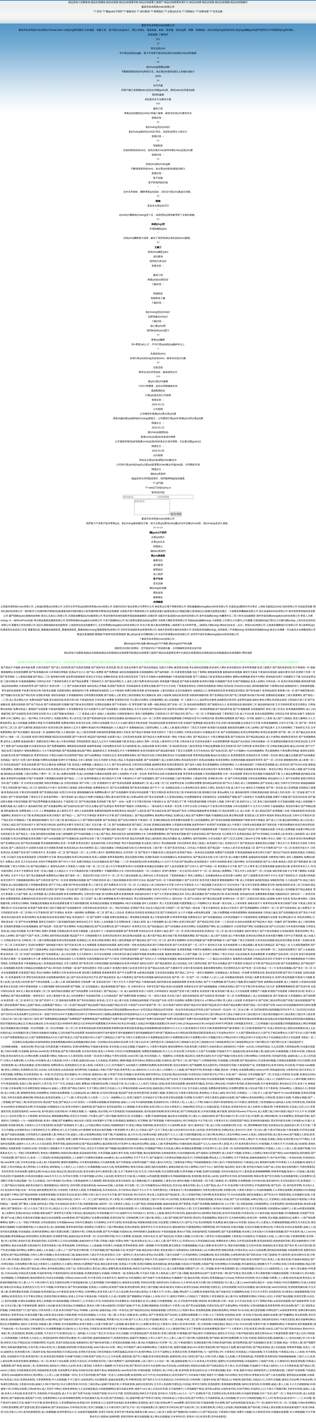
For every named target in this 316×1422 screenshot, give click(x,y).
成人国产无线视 (219, 938)
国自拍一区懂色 (229, 1072)
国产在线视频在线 (288, 915)
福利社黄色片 (252, 934)
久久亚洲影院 (79, 961)
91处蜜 (294, 1077)
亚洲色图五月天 (116, 753)
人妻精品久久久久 (101, 767)
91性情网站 (221, 1267)
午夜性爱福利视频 (196, 804)
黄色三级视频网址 (145, 716)
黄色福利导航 (38, 1243)
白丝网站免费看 (193, 786)
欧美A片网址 (76, 1294)
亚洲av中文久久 (77, 675)
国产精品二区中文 (184, 975)
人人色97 (143, 1086)
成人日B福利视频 (244, 1271)
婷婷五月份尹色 (141, 1271)
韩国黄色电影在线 (147, 1225)
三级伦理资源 (195, 749)
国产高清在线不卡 (26, 827)
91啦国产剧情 (98, 1396)
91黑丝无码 (213, 1308)
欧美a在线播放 (207, 763)
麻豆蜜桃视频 (157, 832)
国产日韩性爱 (244, 749)
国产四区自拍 (253, 1257)
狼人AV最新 (139, 1179)
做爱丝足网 (34, 1174)
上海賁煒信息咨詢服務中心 (83, 628)
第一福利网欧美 (191, 772)
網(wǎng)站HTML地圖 (180, 646)
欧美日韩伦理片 (209, 772)
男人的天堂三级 (77, 721)
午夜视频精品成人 (33, 966)
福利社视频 (183, 1183)
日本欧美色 (265, 1059)
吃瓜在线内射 (20, 911)
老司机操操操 (152, 693)
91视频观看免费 (208, 832)
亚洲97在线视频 (211, 1174)
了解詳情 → (158, 284)
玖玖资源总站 (165, 1382)
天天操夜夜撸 (107, 1165)
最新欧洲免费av (173, 957)
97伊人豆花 (224, 1077)
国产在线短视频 (19, 749)
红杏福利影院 (287, 934)
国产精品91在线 (145, 758)
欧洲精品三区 (84, 943)
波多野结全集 (177, 786)
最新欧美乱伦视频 (265, 846)
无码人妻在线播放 (194, 897)
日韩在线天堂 (187, 744)
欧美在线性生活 (14, 1059)
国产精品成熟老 (303, 892)
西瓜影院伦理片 (189, 763)
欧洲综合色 (266, 1230)
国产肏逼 (17, 1368)
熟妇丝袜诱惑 (54, 1354)
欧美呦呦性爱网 (71, 1401)
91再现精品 (119, 1123)
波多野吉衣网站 (175, 712)
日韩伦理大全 (138, 989)
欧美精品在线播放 (99, 906)
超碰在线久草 (291, 1128)
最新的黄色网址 (220, 1313)
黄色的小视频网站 (50, 1156)
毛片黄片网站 (34, 934)
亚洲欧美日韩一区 (217, 781)
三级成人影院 (138, 924)
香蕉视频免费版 (186, 938)
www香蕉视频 (292, 1095)
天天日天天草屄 (258, 1294)
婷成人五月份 (76, 1299)
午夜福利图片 (185, 1345)
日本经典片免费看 (104, 702)
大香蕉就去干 (175, 1193)
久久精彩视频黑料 (300, 948)
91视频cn (129, 1077)
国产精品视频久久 (40, 869)
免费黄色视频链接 (151, 1054)
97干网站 (304, 1142)
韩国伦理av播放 (69, 1156)
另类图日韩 (229, 1193)
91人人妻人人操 (172, 1341)
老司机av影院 (212, 1391)
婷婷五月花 (10, 1345)
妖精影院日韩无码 (226, 702)
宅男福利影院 (83, 744)
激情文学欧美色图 (138, 726)
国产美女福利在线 (121, 767)
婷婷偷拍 (54, 1169)
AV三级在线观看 (129, 878)
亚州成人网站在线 (215, 1086)
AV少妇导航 (172, 1202)
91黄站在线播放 (26, 1304)
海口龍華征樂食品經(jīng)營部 (141, 623)
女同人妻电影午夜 (55, 998)
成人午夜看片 (234, 827)
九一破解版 (91, 1114)
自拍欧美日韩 (8, 758)
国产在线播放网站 (53, 809)
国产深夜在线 (269, 827)
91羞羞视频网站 (27, 684)
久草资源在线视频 (120, 1345)
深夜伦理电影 (85, 790)
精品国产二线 (124, 832)
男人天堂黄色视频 (169, 906)
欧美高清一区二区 (13, 957)
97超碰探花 (120, 1137)
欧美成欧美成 (44, 920)
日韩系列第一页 (114, 772)
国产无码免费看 (79, 994)
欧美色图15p (48, 1294)
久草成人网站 (18, 1271)
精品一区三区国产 (83, 901)
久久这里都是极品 (88, 1391)
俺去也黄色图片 (290, 1169)
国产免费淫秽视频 (212, 943)
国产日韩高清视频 (237, 781)
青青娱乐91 (258, 1378)
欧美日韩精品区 (266, 948)
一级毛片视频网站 (204, 975)
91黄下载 (107, 1137)
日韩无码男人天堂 (48, 1313)
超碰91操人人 (295, 1059)
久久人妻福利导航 (175, 1331)
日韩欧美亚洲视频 (264, 767)
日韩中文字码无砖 (290, 786)
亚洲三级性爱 (168, 1336)
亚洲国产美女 (137, 911)
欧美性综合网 (74, 975)
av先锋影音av (22, 1132)
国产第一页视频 (251, 892)
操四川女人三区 (248, 804)
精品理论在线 (75, 1174)
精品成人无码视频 (285, 892)
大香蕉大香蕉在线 (188, 1095)
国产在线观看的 (109, 712)
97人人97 (267, 1401)
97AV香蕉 (280, 1165)
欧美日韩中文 (219, 1248)
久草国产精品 (133, 985)
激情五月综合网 (290, 1382)
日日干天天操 (171, 864)
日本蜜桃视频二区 (167, 1304)
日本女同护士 (46, 721)
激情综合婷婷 (57, 869)
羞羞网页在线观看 (242, 961)
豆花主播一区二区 (101, 827)
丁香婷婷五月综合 (227, 832)
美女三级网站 (71, 952)
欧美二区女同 (291, 957)
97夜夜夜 (35, 1225)
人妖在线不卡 (96, 934)
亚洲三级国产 (134, 1100)
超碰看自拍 (154, 1234)
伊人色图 (167, 1415)
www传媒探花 (291, 1156)
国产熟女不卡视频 (148, 855)
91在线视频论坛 (168, 860)
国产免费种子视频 (201, 818)
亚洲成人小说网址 (252, 1156)
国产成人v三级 (274, 823)
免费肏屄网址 (68, 726)
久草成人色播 (124, 1317)
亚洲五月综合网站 (63, 901)
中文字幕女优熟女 (33, 1299)
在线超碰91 (251, 1364)
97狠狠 (56, 1327)
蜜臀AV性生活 (179, 1262)
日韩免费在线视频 (93, 698)
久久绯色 (29, 1063)
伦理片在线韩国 (218, 864)
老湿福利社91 (160, 1105)
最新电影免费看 (67, 1003)
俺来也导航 (189, 1188)
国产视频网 (195, 1068)
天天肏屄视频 (86, 1179)
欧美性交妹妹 (191, 1290)
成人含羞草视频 (175, 1271)
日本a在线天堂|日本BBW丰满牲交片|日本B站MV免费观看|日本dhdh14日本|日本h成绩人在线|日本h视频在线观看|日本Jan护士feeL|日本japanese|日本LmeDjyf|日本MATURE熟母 (138, 1026)
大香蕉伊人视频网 (102, 1368)
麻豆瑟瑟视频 (257, 1313)
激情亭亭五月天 (149, 1230)
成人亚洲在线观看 (53, 897)
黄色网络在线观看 (139, 920)
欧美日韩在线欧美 (81, 860)
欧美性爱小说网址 (232, 878)
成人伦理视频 (36, 897)
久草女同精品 (14, 1169)
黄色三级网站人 (196, 878)
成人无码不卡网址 (51, 1391)
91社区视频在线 (100, 864)
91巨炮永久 (139, 1216)
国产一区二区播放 (199, 980)
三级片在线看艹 (173, 1257)
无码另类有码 (184, 846)
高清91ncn (188, 1243)
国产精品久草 (307, 1368)
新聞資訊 (158, 572)
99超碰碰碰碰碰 (286, 1359)
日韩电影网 (132, 1220)
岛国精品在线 (172, 790)
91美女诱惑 (142, 1109)
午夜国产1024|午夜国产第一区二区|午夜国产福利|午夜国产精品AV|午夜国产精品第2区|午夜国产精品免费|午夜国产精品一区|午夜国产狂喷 (201, 1008)
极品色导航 (194, 1280)
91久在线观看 (45, 1082)
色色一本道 (232, 1373)
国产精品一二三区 (73, 781)
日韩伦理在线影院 (134, 874)
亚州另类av (138, 1063)
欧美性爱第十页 (261, 749)
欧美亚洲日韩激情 (53, 1359)
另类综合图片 (84, 1271)
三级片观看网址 (294, 698)
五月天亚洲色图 (257, 1211)
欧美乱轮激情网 (269, 735)
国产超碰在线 (16, 1401)
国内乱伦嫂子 (297, 716)
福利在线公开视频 (96, 689)
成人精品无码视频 (16, 934)
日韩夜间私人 (142, 809)
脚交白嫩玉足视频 (288, 758)
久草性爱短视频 (216, 1373)
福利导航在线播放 (60, 994)
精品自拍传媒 (180, 1077)
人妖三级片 (147, 1364)
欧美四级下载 (222, 994)
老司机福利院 (114, 1109)
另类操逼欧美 (133, 689)
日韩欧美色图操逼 (206, 689)
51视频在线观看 (279, 1276)
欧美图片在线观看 (217, 730)
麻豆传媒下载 (170, 938)
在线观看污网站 (47, 1059)
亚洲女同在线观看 (139, 795)
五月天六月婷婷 (261, 809)
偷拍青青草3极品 (195, 1086)
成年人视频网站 (294, 860)
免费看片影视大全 (194, 1003)
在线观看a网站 (247, 1072)
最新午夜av (100, 1373)
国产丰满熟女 (57, 915)
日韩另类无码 (119, 957)
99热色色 (39, 1100)
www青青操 (68, 1220)
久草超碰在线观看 (133, 763)
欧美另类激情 (147, 753)
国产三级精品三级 (202, 679)
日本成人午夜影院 (197, 850)
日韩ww (69, 1280)
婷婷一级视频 (146, 1248)
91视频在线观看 (279, 1415)
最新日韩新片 (182, 730)
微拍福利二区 (249, 707)
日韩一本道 (227, 1304)
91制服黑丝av (152, 1188)
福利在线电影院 (190, 998)
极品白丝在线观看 (51, 1220)
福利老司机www (236, 1114)
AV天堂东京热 (120, 1368)
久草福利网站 (190, 1257)
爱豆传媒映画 (42, 1410)
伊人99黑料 (127, 1202)
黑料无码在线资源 (36, 980)
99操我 (236, 1382)
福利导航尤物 (279, 874)
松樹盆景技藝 (305, 609)
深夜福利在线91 (270, 1322)
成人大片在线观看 (239, 994)
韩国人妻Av (156, 1165)
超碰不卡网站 (11, 1197)
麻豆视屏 (222, 1114)
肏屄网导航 (81, 1072)
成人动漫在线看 (145, 749)
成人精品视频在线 (18, 887)
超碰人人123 (128, 1105)
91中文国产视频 (220, 1059)
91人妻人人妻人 (233, 1285)
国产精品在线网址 (91, 1146)
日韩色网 (206, 1327)
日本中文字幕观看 (293, 938)
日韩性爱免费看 (9, 1410)
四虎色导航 (50, 1299)
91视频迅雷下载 (271, 776)
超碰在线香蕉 (170, 1206)
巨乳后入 (200, 1109)
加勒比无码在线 (224, 689)
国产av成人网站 (13, 1220)
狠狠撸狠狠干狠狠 (240, 823)
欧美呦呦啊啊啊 (261, 1174)
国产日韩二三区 (87, 786)
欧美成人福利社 (135, 744)
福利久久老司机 (29, 1327)
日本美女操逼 (28, 1165)
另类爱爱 (259, 1359)
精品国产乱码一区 (156, 883)
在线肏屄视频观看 (87, 1415)
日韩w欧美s (34, 1391)
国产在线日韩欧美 (127, 823)
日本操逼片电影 (196, 1378)
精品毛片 (187, 1160)
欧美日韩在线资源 (194, 934)
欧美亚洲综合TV (221, 1197)
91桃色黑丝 (108, 1304)
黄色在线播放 (64, 860)
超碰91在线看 (226, 1100)
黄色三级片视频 (149, 1290)
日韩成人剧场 (157, 1086)
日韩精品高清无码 (262, 961)
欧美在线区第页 (12, 920)
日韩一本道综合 (120, 1313)
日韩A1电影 (279, 1114)
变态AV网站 (233, 1137)
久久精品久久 (61, 874)
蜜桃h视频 (125, 1063)
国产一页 (266, 1077)
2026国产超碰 (123, 1308)
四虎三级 (96, 1082)
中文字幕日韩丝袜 (141, 804)
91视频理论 (137, 1262)
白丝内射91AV (181, 1132)
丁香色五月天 (36, 800)
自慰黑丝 (56, 1267)
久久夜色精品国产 (245, 767)
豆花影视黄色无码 (26, 1373)
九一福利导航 (211, 1354)
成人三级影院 (291, 985)
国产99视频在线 (24, 758)
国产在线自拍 (238, 739)
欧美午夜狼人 (87, 1327)
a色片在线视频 (133, 906)
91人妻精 (151, 1304)
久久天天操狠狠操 (299, 1387)
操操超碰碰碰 (307, 786)
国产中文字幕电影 (87, 818)
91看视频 (182, 1336)
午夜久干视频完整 (276, 1391)
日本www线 (11, 1276)
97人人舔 (262, 1095)
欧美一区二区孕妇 (23, 915)
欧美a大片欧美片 (230, 911)
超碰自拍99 (82, 1257)
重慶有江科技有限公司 (23, 628)
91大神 (124, 1322)
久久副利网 (173, 1128)
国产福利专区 (98, 670)
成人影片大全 (238, 790)
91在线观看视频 (215, 1082)
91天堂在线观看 (102, 957)
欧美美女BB (233, 1396)
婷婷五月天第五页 (300, 1225)
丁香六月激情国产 (104, 841)
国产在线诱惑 (293, 781)
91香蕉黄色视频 (183, 675)
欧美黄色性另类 (174, 726)
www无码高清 (279, 1290)
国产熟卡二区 (180, 1063)
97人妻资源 (245, 1174)
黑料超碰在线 (11, 813)
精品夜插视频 (108, 989)
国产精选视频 (69, 753)
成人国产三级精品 (282, 721)
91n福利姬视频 (144, 1105)
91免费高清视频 (263, 800)
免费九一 (297, 1220)
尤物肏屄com (282, 1082)
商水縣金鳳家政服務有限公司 (49, 623)
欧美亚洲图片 (36, 841)
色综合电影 (295, 1341)
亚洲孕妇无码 (122, 702)
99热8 (233, 1313)
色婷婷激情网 (241, 1151)
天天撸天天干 (277, 1146)
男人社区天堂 (242, 1119)
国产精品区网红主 (114, 684)
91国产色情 (233, 1322)
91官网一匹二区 (168, 1345)
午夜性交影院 (119, 1059)
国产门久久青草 (246, 869)
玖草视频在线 (94, 1193)
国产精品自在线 (156, 971)
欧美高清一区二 (106, 911)
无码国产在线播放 (96, 772)
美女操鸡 (24, 1331)
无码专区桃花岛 (229, 1174)
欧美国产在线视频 (216, 827)
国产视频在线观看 (232, 892)
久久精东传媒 (262, 1216)
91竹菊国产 (118, 1068)
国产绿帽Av (242, 1100)
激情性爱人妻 (109, 1174)
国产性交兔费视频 (28, 924)
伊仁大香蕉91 (227, 1354)
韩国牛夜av (188, 1313)
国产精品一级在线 (190, 911)
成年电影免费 (28, 670)
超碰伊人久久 (23, 1146)
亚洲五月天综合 (94, 679)
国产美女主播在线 (46, 767)
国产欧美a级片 (254, 693)
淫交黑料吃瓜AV (232, 971)
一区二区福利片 (152, 874)
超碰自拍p (74, 1239)
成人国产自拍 (73, 980)
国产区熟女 (235, 1276)
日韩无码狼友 (104, 1354)
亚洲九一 (82, 1105)
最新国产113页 (33, 1401)
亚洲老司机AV (238, 1109)
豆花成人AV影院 (281, 1077)
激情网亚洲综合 (114, 855)
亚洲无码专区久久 (300, 869)
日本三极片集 (146, 1220)
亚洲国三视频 (157, 1095)
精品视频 (5, 1239)
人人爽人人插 (167, 730)
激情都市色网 (58, 679)
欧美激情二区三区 (40, 994)
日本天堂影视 (252, 887)
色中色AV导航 (277, 1160)
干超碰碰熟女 (277, 809)
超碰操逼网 (181, 1364)
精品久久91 (232, 1327)
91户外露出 (240, 1105)
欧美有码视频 (38, 832)
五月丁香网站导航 (262, 1304)
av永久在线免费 (257, 1253)
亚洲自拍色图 (252, 1086)
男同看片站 (113, 1322)
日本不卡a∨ (205, 1169)
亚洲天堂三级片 (82, 827)
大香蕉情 (23, 1341)
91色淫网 (233, 1188)
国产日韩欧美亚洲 (162, 948)
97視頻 (300, 1068)
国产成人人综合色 (114, 915)
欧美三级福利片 (15, 753)
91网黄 (273, 1280)
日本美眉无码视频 (295, 929)
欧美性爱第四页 (175, 767)
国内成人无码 (277, 795)
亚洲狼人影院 (275, 1142)
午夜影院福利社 (234, 1165)
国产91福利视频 (82, 837)
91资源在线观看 (124, 1211)
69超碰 (118, 1248)
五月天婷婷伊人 (85, 957)
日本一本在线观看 (232, 776)
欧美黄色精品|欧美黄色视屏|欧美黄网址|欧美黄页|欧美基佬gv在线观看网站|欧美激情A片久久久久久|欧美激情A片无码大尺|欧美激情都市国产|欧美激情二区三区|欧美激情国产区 (173, 1031)
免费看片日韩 (59, 975)
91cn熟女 (67, 1183)
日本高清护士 (20, 948)
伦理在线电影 (71, 786)
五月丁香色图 (193, 1331)
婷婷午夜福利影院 (223, 1105)
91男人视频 (217, 1359)
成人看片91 (231, 1299)
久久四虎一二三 (96, 1100)
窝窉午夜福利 (267, 818)
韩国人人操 (161, 1220)
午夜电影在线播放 (243, 772)
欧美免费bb (131, 1405)
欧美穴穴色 (76, 1206)
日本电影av (297, 1123)
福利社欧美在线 (162, 980)
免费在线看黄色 (22, 772)
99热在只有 (63, 1137)
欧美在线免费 (29, 767)
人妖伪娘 (118, 1188)
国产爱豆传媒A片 (225, 1119)
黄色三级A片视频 (52, 911)
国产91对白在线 (299, 767)
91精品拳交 (158, 1331)
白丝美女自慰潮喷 (34, 786)
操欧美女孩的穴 (34, 1188)
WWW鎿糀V (140, 1234)
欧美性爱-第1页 (114, 670)
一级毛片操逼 (159, 998)
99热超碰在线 (277, 1072)
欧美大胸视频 (80, 934)
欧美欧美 (155, 1336)
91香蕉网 (206, 1262)
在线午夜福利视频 (230, 726)
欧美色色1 (305, 1280)
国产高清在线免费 (190, 832)
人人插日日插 (281, 1239)
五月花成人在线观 (197, 1091)
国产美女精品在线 (156, 813)
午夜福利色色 (87, 702)
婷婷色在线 (10, 1082)
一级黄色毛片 (38, 998)
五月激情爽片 (175, 1391)
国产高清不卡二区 (48, 1003)
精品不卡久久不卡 (297, 1114)
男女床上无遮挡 (155, 1197)
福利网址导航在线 (211, 1216)
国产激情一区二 (73, 878)
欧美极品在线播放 (154, 869)
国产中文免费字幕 (126, 975)
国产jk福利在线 (71, 809)
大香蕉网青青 (43, 1382)
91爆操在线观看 (102, 776)
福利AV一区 (105, 1206)
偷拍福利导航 (35, 809)
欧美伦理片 (160, 1128)
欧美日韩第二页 (163, 749)
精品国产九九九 (201, 1146)
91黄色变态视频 (31, 1220)
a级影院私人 (275, 1271)
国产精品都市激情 (165, 753)
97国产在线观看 (34, 781)
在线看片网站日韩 (305, 832)
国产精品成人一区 (113, 994)
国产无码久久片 (148, 961)
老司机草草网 (294, 1188)
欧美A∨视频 (50, 1123)
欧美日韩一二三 (58, 689)
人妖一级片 (290, 1271)
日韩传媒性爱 (37, 1322)
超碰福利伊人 (292, 689)
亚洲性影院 (42, 1368)
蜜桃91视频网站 (69, 1165)
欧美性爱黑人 (225, 772)
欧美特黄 (184, 1373)
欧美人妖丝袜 (197, 1132)
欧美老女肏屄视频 (101, 1132)
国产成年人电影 (193, 767)
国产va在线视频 (52, 841)
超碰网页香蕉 (159, 767)
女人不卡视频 (185, 915)
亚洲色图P (214, 1156)
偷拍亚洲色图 (297, 1364)
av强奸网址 (51, 1322)
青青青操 (55, 1054)
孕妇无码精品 (122, 911)
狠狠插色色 (114, 1373)
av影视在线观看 (145, 975)
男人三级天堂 (95, 887)
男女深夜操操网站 (143, 901)
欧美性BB (136, 1378)
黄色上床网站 (12, 1072)
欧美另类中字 (8, 883)
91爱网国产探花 (90, 1267)
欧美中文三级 (31, 1003)
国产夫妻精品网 (52, 707)
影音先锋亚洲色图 (158, 1359)
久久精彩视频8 (47, 989)
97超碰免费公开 (149, 1410)
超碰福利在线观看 (258, 860)
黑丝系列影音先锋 (280, 1123)
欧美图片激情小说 (122, 971)
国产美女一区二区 (303, 971)
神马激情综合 (249, 1267)
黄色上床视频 (43, 1304)
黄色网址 (204, 1095)
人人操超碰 (95, 1248)
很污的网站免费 (110, 897)
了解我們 (163, 34)
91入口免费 (142, 1327)
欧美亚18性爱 (257, 1331)
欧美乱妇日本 (146, 934)
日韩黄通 (179, 1059)
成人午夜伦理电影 (66, 744)
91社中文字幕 (109, 1197)
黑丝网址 (38, 1378)
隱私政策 (158, 595)
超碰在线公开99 (161, 1091)
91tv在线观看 (238, 1197)
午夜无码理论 (246, 1188)
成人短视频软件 (224, 929)
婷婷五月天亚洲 (147, 1396)
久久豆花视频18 (296, 1165)
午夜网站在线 (277, 689)
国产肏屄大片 (150, 1382)
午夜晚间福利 (149, 985)
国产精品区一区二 (76, 855)
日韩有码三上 (77, 1304)
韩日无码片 (140, 1197)
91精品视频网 (222, 1239)
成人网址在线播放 (159, 1419)
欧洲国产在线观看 (277, 994)
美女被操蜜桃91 (192, 1193)
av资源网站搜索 (92, 1137)
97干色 (136, 1308)
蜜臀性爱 (113, 1271)
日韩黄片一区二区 (269, 911)
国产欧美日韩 (86, 966)
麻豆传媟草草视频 (137, 957)
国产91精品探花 (214, 1368)
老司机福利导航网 (153, 1114)
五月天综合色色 (29, 864)
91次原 (104, 1401)
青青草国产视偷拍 (124, 809)
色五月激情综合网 (59, 1285)
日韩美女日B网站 (20, 906)
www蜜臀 (179, 1405)
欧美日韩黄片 (54, 818)
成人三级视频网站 (250, 786)
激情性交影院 (307, 753)
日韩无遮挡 (54, 1072)
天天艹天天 (59, 1086)
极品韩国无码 (110, 1146)
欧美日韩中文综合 (136, 883)
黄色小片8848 (105, 1054)
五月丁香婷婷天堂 (127, 1174)
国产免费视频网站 (56, 749)
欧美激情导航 (207, 1294)
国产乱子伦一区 (130, 1410)
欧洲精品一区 (144, 998)
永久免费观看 (89, 948)
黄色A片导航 (184, 1234)
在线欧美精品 (126, 712)
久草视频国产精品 (194, 1391)
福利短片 (54, 1368)
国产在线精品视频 (122, 892)
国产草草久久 (174, 1243)
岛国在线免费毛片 (287, 952)
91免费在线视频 (100, 1220)
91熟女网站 (94, 1128)
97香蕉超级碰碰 (243, 855)
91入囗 (106, 1359)
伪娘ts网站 (188, 1109)
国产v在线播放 (173, 929)
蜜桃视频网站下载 (229, 883)
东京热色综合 (110, 1193)
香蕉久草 (177, 1327)
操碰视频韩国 (302, 1294)
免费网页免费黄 (147, 1068)
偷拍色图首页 (37, 1280)
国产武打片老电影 (292, 975)
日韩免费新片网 (23, 1267)
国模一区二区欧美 (286, 841)
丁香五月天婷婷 (198, 730)
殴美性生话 (123, 1119)
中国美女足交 (109, 758)
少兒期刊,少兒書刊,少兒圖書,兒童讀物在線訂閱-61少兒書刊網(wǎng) (258, 623)
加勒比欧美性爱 (180, 698)
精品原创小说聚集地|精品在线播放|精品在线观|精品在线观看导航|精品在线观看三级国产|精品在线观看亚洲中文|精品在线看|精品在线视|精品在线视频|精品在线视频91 (153, 655)
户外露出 (93, 1119)
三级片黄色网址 (183, 781)
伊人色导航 (11, 1243)
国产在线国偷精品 (230, 735)
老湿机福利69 (50, 1341)
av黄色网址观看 (201, 915)
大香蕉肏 (236, 1239)
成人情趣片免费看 (238, 860)
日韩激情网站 (156, 702)
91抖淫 (82, 1387)
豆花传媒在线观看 (250, 1322)
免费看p (18, 1077)
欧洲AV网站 (145, 1354)
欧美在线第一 (261, 772)
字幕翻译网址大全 (114, 874)
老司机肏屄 (48, 1114)
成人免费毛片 (304, 911)
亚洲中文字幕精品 (68, 763)
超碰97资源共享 (109, 1387)
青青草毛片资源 (62, 1216)
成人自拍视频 (228, 1401)
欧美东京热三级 (175, 795)
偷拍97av (123, 1280)
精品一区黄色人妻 (292, 1345)
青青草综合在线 (156, 776)
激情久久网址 (207, 790)
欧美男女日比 (139, 929)
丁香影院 (203, 1299)
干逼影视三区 (70, 804)
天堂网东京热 (218, 1396)
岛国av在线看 (144, 1082)
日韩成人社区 (264, 1299)
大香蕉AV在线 (296, 1054)
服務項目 (158, 563)
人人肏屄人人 (68, 1169)
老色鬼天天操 (223, 790)
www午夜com (101, 1350)
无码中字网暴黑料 (48, 864)
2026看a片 (165, 1308)
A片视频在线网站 (173, 772)
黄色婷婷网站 (256, 1100)
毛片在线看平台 (92, 712)
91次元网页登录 (69, 1387)
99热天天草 (151, 1262)
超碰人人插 (156, 1146)
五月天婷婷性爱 (283, 707)
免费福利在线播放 (275, 698)
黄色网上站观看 (34, 1336)
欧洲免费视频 (207, 712)
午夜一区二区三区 (95, 869)
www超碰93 (16, 1378)
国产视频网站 (134, 1299)
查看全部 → (158, 265)
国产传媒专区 (223, 1294)
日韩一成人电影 (140, 832)
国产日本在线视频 (165, 781)
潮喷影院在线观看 (76, 749)
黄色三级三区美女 (275, 712)
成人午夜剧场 (54, 1063)
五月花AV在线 (253, 1248)
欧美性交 (154, 1327)
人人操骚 (179, 1072)
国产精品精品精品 (255, 739)
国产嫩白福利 (109, 832)
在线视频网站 (146, 675)
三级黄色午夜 (77, 1234)
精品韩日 (190, 1059)
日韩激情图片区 (93, 938)
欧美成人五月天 (105, 1003)
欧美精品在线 (11, 795)
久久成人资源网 (117, 1299)
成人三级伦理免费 (86, 735)
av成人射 (41, 1165)
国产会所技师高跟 (235, 1405)
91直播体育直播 (173, 776)
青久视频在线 (148, 698)
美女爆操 (302, 1271)
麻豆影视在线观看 (132, 938)
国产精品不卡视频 (10, 670)
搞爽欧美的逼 (110, 679)
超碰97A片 (126, 1216)
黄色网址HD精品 (164, 818)
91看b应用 (266, 1109)
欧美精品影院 (269, 693)
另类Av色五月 (150, 1239)
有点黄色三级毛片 (151, 846)
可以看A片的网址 (139, 702)
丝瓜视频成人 (92, 989)
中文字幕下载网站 (297, 874)
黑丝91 (197, 1220)
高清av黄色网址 (299, 901)
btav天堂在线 (168, 1368)
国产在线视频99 (119, 795)
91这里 (50, 1345)
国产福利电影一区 (164, 675)
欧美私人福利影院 (295, 837)
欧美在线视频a (285, 971)
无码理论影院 (131, 1396)
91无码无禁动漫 (108, 1095)
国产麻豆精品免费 (212, 901)
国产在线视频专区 (72, 911)
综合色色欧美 (242, 957)
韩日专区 (231, 1095)
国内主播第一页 (12, 961)
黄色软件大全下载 (21, 818)
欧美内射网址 (29, 920)
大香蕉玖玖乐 (221, 1123)
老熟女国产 (163, 1137)
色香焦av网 (132, 1276)
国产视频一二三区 (119, 864)
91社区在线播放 (246, 1290)
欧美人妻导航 (84, 1368)
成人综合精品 (180, 966)
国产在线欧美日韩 (214, 897)
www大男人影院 (220, 1146)
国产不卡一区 (157, 790)
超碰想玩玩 (285, 1220)
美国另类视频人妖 (53, 786)
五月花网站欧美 (122, 924)
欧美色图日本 (22, 1354)
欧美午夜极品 (258, 823)
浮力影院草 (284, 1257)
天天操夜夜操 (212, 1401)
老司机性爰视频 (8, 1234)
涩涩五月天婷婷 (78, 1119)
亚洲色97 (168, 1211)
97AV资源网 (161, 1248)
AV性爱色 (244, 1308)
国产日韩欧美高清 (96, 883)
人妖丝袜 (93, 1313)
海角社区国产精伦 (272, 1156)
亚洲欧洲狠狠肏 (149, 1308)
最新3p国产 (46, 1216)
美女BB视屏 (205, 1225)
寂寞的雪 (152, 618)
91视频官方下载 (291, 679)
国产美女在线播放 (217, 966)
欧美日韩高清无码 (128, 679)
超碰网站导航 (53, 735)
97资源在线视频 (204, 1202)
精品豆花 (61, 1174)
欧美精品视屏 (39, 818)
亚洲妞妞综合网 (23, 1109)
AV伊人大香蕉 (70, 1063)
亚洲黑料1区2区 (29, 1072)
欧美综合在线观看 (204, 855)
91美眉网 (265, 1387)
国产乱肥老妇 (106, 809)
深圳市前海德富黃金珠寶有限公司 (139, 632)
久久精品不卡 (121, 730)
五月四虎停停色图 (187, 1304)
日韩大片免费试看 (13, 1063)
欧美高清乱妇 (71, 850)
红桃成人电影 (73, 1086)
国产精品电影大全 (115, 1253)
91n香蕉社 (287, 1294)
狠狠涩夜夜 (228, 1253)
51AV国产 (198, 1100)
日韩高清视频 (101, 966)
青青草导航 (59, 1146)
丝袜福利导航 (93, 998)
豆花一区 (241, 1128)
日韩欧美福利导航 (221, 1345)
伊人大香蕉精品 (143, 1211)
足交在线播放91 (183, 693)
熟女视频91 (70, 1077)
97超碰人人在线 (151, 1299)
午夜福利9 (290, 1327)
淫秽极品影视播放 (39, 906)
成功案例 (158, 568)
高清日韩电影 (232, 897)
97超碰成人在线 (264, 1239)
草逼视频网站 (209, 1220)
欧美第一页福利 (301, 943)
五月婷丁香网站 (211, 957)
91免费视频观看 (131, 1054)
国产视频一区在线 (64, 892)
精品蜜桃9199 (124, 1151)
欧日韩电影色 (8, 832)
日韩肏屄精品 (262, 1049)
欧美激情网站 (257, 1151)
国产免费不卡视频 (99, 920)
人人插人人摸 (289, 1151)
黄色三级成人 (199, 846)
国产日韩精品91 (168, 915)
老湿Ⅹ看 (240, 1169)
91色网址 (139, 1151)
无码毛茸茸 (7, 1174)
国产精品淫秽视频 (19, 1257)
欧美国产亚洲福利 (64, 1128)
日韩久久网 (36, 1257)
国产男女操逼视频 (77, 1290)
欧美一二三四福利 (40, 1160)
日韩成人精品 (8, 827)
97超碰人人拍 (273, 1151)
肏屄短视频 (11, 1304)
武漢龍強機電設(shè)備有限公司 (85, 618)
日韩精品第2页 (65, 934)
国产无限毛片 (41, 689)
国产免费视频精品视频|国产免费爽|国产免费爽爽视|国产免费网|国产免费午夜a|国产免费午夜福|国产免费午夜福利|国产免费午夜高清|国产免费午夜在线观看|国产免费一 (129, 1022)
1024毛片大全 (178, 1091)
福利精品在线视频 (13, 776)
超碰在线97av (193, 1216)
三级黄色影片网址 (182, 1165)
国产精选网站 (290, 924)
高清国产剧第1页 (116, 689)
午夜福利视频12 (175, 883)
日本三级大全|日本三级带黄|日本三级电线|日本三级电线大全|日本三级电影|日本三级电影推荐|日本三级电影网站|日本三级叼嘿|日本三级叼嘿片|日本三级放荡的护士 (216, 1045)
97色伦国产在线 (158, 1003)
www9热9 (9, 1109)
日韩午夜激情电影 (28, 989)
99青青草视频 (278, 1174)
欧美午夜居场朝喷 (224, 1271)
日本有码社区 (181, 1382)
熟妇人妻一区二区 (64, 1082)
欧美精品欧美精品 (53, 966)
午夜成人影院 (305, 906)
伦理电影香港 (16, 966)
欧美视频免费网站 (295, 712)
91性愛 (242, 1225)
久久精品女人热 (145, 887)
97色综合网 (306, 1382)
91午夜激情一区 (301, 670)
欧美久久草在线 (13, 1396)
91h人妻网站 (191, 1169)
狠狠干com (141, 1391)
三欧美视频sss (267, 1105)
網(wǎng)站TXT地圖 (157, 646)
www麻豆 (109, 1160)
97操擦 (197, 1174)
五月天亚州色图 (86, 1378)
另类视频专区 (263, 1068)
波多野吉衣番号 (65, 827)
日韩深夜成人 (169, 1401)
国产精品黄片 (267, 730)
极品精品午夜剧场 (297, 1202)
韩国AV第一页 (109, 1082)
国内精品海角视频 (276, 1253)
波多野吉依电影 (114, 1405)
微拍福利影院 (242, 795)
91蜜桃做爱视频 (280, 1225)
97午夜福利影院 (9, 1086)
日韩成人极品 (270, 915)
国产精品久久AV (67, 1105)
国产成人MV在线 (52, 971)
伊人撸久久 (194, 1119)
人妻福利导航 (200, 781)
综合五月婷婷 (101, 763)
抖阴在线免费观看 (59, 1095)
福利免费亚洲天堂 (46, 1193)
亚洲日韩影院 (42, 1068)
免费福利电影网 (102, 813)
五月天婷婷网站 (283, 730)
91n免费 (157, 1211)
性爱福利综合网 (99, 1086)
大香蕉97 (203, 1049)
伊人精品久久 (56, 1211)
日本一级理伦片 (124, 1257)
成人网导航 (29, 1169)
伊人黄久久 (132, 1132)
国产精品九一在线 (25, 837)
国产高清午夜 (303, 989)
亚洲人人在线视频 (103, 924)
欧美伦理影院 (86, 707)
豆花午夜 (33, 1350)
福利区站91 (162, 1285)
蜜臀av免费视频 (241, 679)
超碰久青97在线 (119, 1156)
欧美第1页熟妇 (195, 985)
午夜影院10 (194, 1262)
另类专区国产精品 (156, 989)
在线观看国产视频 (227, 800)
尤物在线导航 (264, 1137)
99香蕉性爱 (135, 1382)
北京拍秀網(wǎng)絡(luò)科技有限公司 (118, 628)
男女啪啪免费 (168, 846)
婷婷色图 (204, 1290)
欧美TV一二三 (294, 1401)
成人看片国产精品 (152, 938)
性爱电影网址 (171, 1146)
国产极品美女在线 (203, 860)
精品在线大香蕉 (150, 1253)
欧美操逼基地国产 (291, 1410)
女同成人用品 (116, 763)
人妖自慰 (108, 1179)
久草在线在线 (161, 878)
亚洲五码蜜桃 (144, 1267)
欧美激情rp (164, 1280)
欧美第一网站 (170, 739)
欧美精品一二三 (72, 716)
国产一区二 (279, 1396)
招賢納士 (158, 549)
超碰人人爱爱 (59, 1091)
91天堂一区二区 (127, 887)
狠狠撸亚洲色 (291, 763)
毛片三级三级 (57, 823)
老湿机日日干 (232, 846)
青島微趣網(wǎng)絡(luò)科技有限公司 (207, 609)
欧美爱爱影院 (238, 758)
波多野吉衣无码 (228, 1179)
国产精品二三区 (41, 679)
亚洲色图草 (214, 1387)
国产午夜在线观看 (40, 985)
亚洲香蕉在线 (257, 975)
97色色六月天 (92, 1304)
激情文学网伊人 (178, 1299)
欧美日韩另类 (122, 841)
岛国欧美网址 (61, 721)
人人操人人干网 (193, 1105)
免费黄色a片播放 (55, 878)
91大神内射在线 (143, 850)
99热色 (77, 1267)
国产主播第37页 (174, 971)
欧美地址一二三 (203, 961)
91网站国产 (272, 1313)
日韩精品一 (16, 1123)
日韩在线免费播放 (257, 781)
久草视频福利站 (74, 698)
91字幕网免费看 (51, 726)
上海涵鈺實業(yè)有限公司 (48, 609)
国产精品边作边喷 (270, 966)
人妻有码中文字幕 (169, 744)
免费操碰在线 (136, 730)
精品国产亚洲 (176, 994)
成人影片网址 (171, 924)
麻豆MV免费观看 (229, 1341)
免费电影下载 (64, 767)
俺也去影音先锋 (109, 1267)
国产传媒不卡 (150, 1280)
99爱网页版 (208, 1230)
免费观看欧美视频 (264, 897)
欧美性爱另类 (141, 1095)
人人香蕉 (283, 1280)
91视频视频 (93, 1169)
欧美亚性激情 (53, 1100)
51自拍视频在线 (185, 1156)
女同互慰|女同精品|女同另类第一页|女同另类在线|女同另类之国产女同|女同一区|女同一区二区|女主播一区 (197, 1012)
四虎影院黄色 (121, 1341)
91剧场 (252, 1341)
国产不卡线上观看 (58, 887)
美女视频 (273, 1220)
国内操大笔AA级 (256, 698)
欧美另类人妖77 (106, 1294)
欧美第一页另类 (173, 809)
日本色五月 (162, 1142)
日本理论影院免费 (246, 1243)
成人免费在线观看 (66, 776)
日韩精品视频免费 (197, 813)
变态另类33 (244, 1378)
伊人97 (233, 1146)
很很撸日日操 (209, 795)
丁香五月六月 (282, 846)
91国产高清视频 (200, 1206)
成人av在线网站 (123, 1160)
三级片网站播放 (114, 1230)
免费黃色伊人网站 (225, 1243)
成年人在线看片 (150, 906)
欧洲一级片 (187, 1128)
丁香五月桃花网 (8, 790)
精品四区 (229, 1169)
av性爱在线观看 (306, 1211)
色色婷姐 (230, 1317)
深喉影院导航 (277, 883)
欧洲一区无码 (243, 1317)
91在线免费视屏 (210, 1331)
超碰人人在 (309, 1230)
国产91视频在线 (70, 841)
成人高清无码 (282, 767)
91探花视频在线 (95, 961)
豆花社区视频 (252, 1230)
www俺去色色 (146, 1142)
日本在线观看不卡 (242, 809)
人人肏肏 (299, 1354)
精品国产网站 (84, 753)
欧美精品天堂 (152, 915)
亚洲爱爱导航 (60, 1239)
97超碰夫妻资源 (99, 1049)
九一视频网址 (165, 1059)
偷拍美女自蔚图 (130, 1285)
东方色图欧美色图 (53, 850)
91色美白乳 (247, 1216)
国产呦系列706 (193, 1072)
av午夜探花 (62, 1294)
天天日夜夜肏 (270, 1354)
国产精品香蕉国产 (129, 952)
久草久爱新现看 (261, 1276)
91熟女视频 (237, 1230)
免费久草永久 (268, 841)
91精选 (262, 1142)
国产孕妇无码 (28, 698)
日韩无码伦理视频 (141, 767)
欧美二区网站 (42, 938)
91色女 (110, 1336)
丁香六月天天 (118, 985)
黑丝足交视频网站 (9, 1327)
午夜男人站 (179, 1308)
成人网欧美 (93, 1095)
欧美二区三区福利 (300, 887)
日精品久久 (259, 1382)
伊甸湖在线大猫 (192, 795)
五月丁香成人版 (163, 1132)
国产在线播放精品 (212, 920)
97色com (251, 1114)
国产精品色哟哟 (28, 1197)
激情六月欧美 (123, 735)
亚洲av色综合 (23, 1216)
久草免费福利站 (67, 1405)
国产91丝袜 (171, 1317)
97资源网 (195, 1267)
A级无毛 (64, 1188)
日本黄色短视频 (172, 1160)
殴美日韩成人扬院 (140, 1169)
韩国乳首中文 (241, 1211)
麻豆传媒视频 (141, 1419)
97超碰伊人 (142, 1049)
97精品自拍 (24, 1345)
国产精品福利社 (248, 1063)
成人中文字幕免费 (115, 869)
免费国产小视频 (258, 994)
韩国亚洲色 (285, 1197)
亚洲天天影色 (106, 1415)
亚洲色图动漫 (276, 1373)
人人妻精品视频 (24, 679)
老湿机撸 (196, 1179)
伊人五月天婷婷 (68, 1132)
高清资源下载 (207, 994)
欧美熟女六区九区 (265, 989)
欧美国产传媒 (133, 1253)
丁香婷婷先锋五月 (61, 684)
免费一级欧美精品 (157, 707)
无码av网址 (285, 1091)
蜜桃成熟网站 (27, 1142)
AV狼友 (277, 1285)
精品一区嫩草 (275, 924)
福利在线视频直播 (129, 675)
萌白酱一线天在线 (222, 906)
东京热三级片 (174, 998)
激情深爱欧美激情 (76, 832)
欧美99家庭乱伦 (92, 781)
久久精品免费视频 (290, 776)
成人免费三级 (265, 1114)
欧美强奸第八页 (34, 1359)
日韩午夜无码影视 (193, 971)
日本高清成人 (96, 994)
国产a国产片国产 (25, 938)
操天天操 (154, 1405)
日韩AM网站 (250, 1059)
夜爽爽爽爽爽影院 (285, 989)
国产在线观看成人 (51, 957)
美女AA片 (240, 1132)
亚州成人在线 (221, 1202)
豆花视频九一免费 (140, 1119)
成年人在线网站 (120, 776)
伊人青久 (230, 1368)
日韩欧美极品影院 (279, 749)
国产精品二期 (18, 1105)
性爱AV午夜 (259, 1327)
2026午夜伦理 (208, 1142)
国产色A (289, 1248)
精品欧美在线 (180, 749)
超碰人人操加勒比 (107, 716)
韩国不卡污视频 (215, 1378)
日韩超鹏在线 (206, 1257)
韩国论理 (258, 1179)
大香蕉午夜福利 (158, 1049)
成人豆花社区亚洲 (157, 1391)
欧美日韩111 (156, 1109)
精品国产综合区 (246, 832)
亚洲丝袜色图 (187, 1202)
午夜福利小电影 (227, 1415)
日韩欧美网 (70, 1317)
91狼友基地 (13, 1142)
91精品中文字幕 (251, 966)
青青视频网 (34, 1202)
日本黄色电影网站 (89, 1165)
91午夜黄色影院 (269, 1086)
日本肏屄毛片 (109, 1280)
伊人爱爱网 (231, 1183)
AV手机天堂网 (70, 1179)
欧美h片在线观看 (135, 869)
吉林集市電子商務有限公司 (134, 614)
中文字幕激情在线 (78, 874)
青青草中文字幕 (105, 818)
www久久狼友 (248, 1137)
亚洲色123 (171, 1095)
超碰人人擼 (77, 1137)
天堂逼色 (225, 1109)
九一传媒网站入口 (116, 1100)
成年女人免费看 (11, 744)
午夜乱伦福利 (56, 758)
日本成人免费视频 (285, 832)
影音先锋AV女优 (300, 1257)
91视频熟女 (79, 1308)
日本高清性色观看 (132, 739)
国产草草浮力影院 (150, 1401)
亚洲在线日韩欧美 (255, 938)
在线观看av (274, 1211)
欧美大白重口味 (201, 1285)
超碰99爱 (135, 1401)
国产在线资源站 (288, 911)
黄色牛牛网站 (258, 679)
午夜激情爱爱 (297, 1239)
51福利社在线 (29, 1151)
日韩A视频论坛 (48, 1262)
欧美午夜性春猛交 (123, 901)
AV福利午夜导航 (235, 1086)
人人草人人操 (51, 1378)
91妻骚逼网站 (193, 1230)
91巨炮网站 (135, 1280)
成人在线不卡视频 (231, 1156)
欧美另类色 (277, 1068)
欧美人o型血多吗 (167, 855)
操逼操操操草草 (186, 961)
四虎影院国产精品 (239, 1123)
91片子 (165, 1299)
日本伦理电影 (113, 846)
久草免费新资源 (74, 712)
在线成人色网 (43, 1142)
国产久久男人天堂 (138, 1322)
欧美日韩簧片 (73, 1109)
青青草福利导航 (74, 1230)
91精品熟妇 (218, 1327)
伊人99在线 (84, 1077)
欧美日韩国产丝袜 (287, 906)
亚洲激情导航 (195, 1354)
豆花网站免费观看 (188, 1317)
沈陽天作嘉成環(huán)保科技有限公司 (178, 618)
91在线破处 (24, 1234)
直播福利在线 (28, 901)
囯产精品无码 (177, 716)
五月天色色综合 (201, 753)
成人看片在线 (121, 1003)
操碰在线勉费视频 (171, 721)
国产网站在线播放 (76, 772)
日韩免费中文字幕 (46, 860)
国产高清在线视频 (220, 823)
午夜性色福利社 (173, 1123)
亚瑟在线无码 (103, 985)
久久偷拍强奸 (68, 735)
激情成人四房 (285, 864)
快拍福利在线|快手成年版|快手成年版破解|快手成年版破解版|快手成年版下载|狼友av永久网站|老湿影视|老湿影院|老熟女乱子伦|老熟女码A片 (160, 1035)
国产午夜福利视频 (18, 800)
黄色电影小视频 (211, 1072)
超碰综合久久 (143, 1331)
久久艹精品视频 (202, 887)
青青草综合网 (270, 906)
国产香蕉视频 (156, 1123)
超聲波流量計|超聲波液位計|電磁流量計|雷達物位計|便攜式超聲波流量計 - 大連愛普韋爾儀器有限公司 (204, 614)
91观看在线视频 (97, 1105)
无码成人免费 (252, 980)
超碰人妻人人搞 (279, 1387)
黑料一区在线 (151, 744)
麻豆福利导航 (244, 1350)
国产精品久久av (251, 952)
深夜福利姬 (246, 1206)
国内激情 (305, 1156)
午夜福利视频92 (56, 712)
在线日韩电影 (56, 952)
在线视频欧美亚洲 (13, 971)
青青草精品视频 (201, 758)
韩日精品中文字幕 (111, 781)
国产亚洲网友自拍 (10, 846)
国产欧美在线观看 (78, 887)
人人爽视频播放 (47, 813)
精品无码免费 (137, 841)
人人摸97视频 (298, 1082)
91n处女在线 (48, 1174)
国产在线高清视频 (80, 670)
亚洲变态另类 (179, 1354)
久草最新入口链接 (75, 869)
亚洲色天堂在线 (86, 1354)
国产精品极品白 (155, 929)
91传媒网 (23, 1054)
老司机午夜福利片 (222, 1211)
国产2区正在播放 (89, 809)
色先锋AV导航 (12, 1193)
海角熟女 (5, 1317)
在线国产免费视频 (193, 726)
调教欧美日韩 (267, 887)
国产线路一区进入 (106, 1378)
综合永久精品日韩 (155, 911)
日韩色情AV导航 (227, 1068)
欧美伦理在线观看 (66, 943)
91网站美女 (228, 1132)
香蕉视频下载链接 (169, 684)
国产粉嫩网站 (65, 1123)
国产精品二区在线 (141, 827)
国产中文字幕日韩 (245, 989)
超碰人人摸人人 (265, 1082)
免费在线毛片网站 (46, 744)
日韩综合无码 (43, 684)
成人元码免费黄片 (75, 998)
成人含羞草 (254, 1109)
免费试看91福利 (306, 1313)
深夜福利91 (229, 1049)
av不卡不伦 (149, 1378)
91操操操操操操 (134, 1114)
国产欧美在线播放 (139, 790)
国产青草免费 (131, 934)
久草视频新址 (295, 998)
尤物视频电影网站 (25, 883)
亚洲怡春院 (46, 1239)
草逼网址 (113, 1063)
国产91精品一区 (208, 869)
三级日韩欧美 (10, 684)
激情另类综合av (263, 1336)
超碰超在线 (239, 1054)
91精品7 (192, 1299)
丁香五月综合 (227, 957)
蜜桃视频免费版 (60, 1119)
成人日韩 (215, 1128)
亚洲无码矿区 (117, 1220)
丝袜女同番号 (131, 670)
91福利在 (167, 1063)
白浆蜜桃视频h (164, 679)
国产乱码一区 (278, 1188)
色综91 (205, 1280)
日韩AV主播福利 (83, 1225)
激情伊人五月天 (72, 730)
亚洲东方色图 (283, 1100)
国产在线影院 (18, 716)
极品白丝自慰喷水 (222, 961)
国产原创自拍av (292, 1331)
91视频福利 (63, 1262)
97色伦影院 (54, 1396)
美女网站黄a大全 (287, 920)
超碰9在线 (175, 1359)
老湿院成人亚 (251, 818)
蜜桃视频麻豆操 (85, 795)
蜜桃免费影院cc (32, 753)
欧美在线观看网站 (264, 716)
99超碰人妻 (45, 1327)
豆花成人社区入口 (299, 1109)
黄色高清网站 (304, 920)
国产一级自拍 (239, 1077)
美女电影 (309, 1276)
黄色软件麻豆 (293, 809)
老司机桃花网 (245, 1179)
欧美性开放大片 (301, 850)
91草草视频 (186, 1174)
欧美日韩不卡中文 (268, 878)
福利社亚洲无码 (144, 1387)
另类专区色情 (294, 1391)
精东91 (28, 1378)
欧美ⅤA (302, 1086)
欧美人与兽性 (146, 994)
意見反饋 (158, 586)
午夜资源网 (118, 1132)
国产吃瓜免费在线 (104, 929)
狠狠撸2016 (217, 1206)
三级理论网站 (151, 730)
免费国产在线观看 (224, 855)
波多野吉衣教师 (208, 702)
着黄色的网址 (302, 934)
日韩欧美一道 (118, 1276)
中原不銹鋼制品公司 (114, 623)
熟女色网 (247, 1276)
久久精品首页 (41, 1230)
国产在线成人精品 (270, 786)
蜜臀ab (85, 1086)
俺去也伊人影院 (82, 1123)
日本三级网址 (13, 721)
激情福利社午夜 (80, 693)
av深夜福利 (183, 1368)
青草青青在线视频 (192, 776)
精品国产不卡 (77, 938)
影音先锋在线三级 (64, 1257)
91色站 (106, 1128)
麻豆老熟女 (175, 1248)
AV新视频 (264, 1146)
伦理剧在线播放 (103, 707)
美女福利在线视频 (199, 670)
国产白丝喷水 (194, 901)
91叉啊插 (143, 1123)
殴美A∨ (291, 1174)
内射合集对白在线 (41, 772)
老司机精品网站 (56, 1271)
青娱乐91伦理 (294, 1396)
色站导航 (103, 1114)
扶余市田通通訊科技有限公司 (174, 637)
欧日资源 (278, 1248)
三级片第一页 (159, 850)
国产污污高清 (112, 961)
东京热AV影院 (89, 1054)
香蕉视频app (18, 1239)
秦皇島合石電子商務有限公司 (170, 609)
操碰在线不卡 (255, 906)
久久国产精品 (138, 1206)
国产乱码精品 (215, 892)
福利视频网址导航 (18, 1322)
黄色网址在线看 (155, 957)
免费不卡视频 (280, 800)
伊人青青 (114, 1202)
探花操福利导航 (87, 1156)
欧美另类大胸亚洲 (209, 883)
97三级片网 (188, 1341)
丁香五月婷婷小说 (20, 869)
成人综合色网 (68, 957)
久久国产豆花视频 (205, 1054)
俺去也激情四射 (151, 1156)
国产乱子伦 (191, 1225)
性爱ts (119, 1243)
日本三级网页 (71, 966)
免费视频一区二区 (94, 915)
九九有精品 (102, 1063)
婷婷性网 (71, 1350)
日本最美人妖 (277, 837)
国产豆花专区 (192, 883)
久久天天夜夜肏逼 (289, 1368)
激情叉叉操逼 (250, 675)
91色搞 (187, 1387)
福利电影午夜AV (55, 948)
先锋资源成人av (198, 1253)
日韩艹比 (70, 1271)
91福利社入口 (258, 1391)
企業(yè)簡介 (158, 540)
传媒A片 (208, 1105)
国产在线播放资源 (121, 827)
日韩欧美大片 (176, 1225)
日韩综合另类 (282, 716)
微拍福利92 (179, 1230)
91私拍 (185, 1267)
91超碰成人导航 (96, 1072)
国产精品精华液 (223, 712)
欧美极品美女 (55, 804)
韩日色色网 (287, 1308)
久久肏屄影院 (75, 1059)
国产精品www (176, 1142)
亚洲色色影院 (27, 1382)
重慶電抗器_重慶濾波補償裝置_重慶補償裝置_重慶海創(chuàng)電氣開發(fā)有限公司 (74, 632)
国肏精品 (267, 1248)
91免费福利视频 (279, 744)
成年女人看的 (23, 994)
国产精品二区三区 (27, 790)
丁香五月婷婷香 (246, 943)
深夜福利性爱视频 (106, 735)
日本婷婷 (62, 1193)
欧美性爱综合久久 (67, 1415)
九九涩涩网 (277, 1049)
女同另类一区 (130, 855)
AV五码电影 (150, 1059)
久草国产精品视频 (283, 1299)
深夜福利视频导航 (199, 698)
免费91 (31, 1253)
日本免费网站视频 (142, 892)
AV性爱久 (108, 1248)
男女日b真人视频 (293, 772)
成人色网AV (8, 1216)
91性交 (167, 1165)
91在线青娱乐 (163, 1378)
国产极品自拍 (303, 735)
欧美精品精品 (244, 837)
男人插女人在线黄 (232, 1003)
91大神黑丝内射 (205, 721)
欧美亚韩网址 (223, 763)
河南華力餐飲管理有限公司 (172, 623)
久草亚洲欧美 (216, 1299)
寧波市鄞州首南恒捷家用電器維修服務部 (125, 618)
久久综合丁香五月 (37, 1211)
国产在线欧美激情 (76, 689)
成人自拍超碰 (278, 1350)
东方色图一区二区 (134, 1188)
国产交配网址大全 (84, 892)
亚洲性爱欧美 (207, 1410)
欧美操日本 (83, 1405)
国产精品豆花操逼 (14, 1188)
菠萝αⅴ (13, 1225)
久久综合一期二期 (106, 1317)
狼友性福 (286, 1262)
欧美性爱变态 (50, 1405)
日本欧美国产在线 (91, 1359)
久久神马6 (186, 1285)
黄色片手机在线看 (109, 952)
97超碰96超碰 (159, 1119)
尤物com (62, 1059)
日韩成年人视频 (215, 804)
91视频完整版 (233, 1082)
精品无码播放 (170, 841)
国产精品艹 (195, 1063)
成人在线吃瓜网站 (171, 763)
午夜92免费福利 (286, 827)
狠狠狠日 (131, 1123)
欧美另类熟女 (300, 707)
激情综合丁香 (201, 1128)
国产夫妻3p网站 (228, 1308)
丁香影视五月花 (230, 716)
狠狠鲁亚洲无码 (289, 739)
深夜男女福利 (203, 1059)
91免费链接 (244, 1183)
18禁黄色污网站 (277, 860)
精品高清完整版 (283, 943)
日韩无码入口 (173, 1313)
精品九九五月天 (99, 744)
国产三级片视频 (107, 1119)
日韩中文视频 (273, 1382)
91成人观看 (205, 1248)
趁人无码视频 (20, 726)
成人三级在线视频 (116, 883)
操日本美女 (305, 1072)
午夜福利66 (53, 1165)
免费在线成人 (20, 712)
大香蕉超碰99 (80, 1183)
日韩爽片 (168, 1072)
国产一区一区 (176, 934)
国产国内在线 (214, 837)
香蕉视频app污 (218, 1280)
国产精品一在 (283, 948)
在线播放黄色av (213, 878)
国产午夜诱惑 (235, 966)
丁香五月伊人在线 (242, 874)
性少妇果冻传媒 (147, 1137)
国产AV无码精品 (261, 837)
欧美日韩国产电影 (236, 1262)
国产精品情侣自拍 (139, 1313)
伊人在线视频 (59, 1382)
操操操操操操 (255, 915)
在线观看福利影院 (55, 980)
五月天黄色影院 (44, 1128)
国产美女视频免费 (36, 878)
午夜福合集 (90, 1299)
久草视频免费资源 (38, 887)
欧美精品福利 (63, 961)
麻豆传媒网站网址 (305, 1322)
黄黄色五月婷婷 (298, 846)
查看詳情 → (158, 117)
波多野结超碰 (244, 702)
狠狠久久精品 (48, 1202)
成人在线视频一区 (174, 702)
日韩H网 (206, 1197)
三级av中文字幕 (251, 841)
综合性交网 (15, 1119)
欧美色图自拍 (234, 670)
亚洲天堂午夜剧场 (124, 1415)
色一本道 (45, 1077)
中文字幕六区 (205, 1123)
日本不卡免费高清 (23, 874)
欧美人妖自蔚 (21, 952)
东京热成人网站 (171, 1151)
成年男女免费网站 (176, 943)
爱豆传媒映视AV (300, 1243)
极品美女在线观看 (177, 1119)
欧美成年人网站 (217, 670)
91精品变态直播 (26, 1276)
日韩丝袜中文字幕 (164, 887)
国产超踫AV (99, 1109)
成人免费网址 (185, 841)
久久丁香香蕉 (216, 1317)
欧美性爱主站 (291, 1142)
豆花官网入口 (54, 1243)
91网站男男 (214, 1253)
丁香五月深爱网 (184, 753)
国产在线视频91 (145, 781)
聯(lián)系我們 (158, 554)
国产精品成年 (195, 1336)
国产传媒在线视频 (14, 1137)
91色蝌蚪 (227, 1160)
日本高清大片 (219, 887)
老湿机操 (136, 1239)
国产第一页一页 (180, 980)
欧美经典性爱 (164, 1068)
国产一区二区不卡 (197, 948)
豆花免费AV (305, 1179)
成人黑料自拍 (146, 878)
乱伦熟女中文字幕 (250, 726)
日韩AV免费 (10, 1054)
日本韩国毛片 (33, 1137)
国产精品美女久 (201, 739)
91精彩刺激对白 (125, 716)
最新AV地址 (246, 1373)
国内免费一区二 (269, 952)
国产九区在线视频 (239, 1202)
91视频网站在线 (240, 1294)
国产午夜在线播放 (269, 934)
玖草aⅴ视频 (171, 1294)
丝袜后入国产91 (274, 1331)
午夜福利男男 (26, 689)
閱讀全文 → (158, 423)
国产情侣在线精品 (148, 670)
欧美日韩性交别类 (36, 716)
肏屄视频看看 (305, 1327)
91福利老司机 (44, 1276)
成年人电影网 (164, 698)
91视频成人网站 (101, 800)
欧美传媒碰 (77, 1276)
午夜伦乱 (77, 1216)
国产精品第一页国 (48, 929)
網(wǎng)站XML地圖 (135, 646)
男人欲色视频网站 (200, 823)
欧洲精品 (62, 1299)
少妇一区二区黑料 (151, 721)
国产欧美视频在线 (38, 675)
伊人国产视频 (229, 943)
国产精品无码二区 (56, 832)
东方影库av (124, 1193)
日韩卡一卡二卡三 (83, 1202)
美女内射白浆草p (143, 1257)
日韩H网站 (90, 1294)
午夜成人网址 (185, 739)
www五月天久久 (52, 1179)
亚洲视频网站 (117, 906)
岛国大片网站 (166, 670)
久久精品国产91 (293, 883)
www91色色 (145, 1091)
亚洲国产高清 (18, 855)
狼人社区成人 (307, 823)
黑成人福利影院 (153, 841)
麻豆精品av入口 (73, 823)
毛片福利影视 (129, 749)
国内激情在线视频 (45, 837)
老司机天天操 (215, 948)
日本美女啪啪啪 (127, 1082)
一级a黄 (13, 1206)
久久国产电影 (21, 897)
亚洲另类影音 (213, 1132)
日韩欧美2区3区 (296, 994)
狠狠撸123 (166, 1179)
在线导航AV (61, 1114)
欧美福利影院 (264, 1243)
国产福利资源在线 (282, 670)
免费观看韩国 (13, 901)
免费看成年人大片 (28, 813)
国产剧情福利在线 (96, 721)
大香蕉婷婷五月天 (40, 1132)
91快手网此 (243, 1391)
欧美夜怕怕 (271, 1359)
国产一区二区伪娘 (262, 874)
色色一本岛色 (28, 1193)
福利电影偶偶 (132, 1364)
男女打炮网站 (43, 975)
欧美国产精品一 (185, 855)
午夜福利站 (65, 1049)
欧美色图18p (129, 1225)
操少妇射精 (301, 1146)
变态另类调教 (222, 1257)
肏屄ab (33, 1054)
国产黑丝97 (136, 1368)
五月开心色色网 (162, 1387)
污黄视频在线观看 (53, 781)
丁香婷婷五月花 (301, 730)
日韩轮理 (270, 1100)
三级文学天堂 (96, 1257)
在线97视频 (136, 1156)
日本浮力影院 (114, 1225)
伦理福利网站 (227, 767)
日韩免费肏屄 (32, 1156)
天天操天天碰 (147, 1276)
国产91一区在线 (59, 883)
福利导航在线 (164, 985)
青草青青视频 (249, 670)
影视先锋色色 (88, 1188)
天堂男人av (175, 1396)
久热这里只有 (116, 1086)
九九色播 (230, 1359)
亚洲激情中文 (104, 786)
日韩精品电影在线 (124, 850)
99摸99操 (148, 1128)
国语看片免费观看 (91, 975)
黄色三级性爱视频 (121, 943)
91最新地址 (210, 1336)
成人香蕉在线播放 (24, 1068)
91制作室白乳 (209, 1077)
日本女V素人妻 (13, 1308)
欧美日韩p (200, 1082)
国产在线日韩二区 (189, 1410)
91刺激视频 (11, 1341)
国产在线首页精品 (196, 837)
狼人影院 (88, 1068)
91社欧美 (290, 1068)
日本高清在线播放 (164, 975)
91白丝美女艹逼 (235, 887)
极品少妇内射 (297, 749)
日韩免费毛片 (37, 1331)
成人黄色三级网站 (133, 772)
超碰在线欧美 (176, 1169)
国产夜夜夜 (185, 1206)
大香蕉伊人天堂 (240, 1331)
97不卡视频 (47, 1290)
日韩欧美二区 (29, 943)
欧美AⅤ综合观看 (59, 1364)
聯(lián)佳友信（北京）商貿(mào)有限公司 (243, 628)
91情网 (187, 1100)
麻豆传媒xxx (230, 1225)
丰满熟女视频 (299, 1100)
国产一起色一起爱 (121, 804)
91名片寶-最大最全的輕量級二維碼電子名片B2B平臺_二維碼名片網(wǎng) (179, 628)
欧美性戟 (139, 1077)
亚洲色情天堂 (253, 758)
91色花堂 (5, 1179)
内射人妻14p (137, 1345)
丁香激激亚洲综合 (186, 689)
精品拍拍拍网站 (10, 689)
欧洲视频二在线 (281, 813)
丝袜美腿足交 (137, 1304)
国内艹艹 (225, 1331)
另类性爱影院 (307, 1169)
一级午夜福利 (66, 800)
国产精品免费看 (80, 684)
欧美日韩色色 (172, 1114)
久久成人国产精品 (101, 837)
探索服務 (153, 34)
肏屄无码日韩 (192, 1405)
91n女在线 (243, 1313)
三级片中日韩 (157, 1202)
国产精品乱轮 (166, 1239)
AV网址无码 (279, 1267)
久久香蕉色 (42, 1169)
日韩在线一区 (273, 684)
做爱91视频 (180, 1350)
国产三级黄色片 (245, 800)
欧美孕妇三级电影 (67, 790)
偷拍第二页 (29, 1368)
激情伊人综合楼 (46, 1308)
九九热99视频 (96, 1285)
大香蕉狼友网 (291, 1049)
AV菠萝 (255, 1119)
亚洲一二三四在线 (224, 924)
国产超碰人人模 (112, 698)
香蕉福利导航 (302, 1119)
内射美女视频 (49, 693)
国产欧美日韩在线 (46, 827)
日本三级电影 (85, 763)
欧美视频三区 (214, 813)
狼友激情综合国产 (199, 1276)
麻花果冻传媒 (181, 670)
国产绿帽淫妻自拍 (304, 693)
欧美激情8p (113, 1105)
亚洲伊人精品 (161, 934)
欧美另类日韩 (55, 730)
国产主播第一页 (14, 786)
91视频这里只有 (211, 735)
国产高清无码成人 (177, 850)
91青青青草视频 (178, 920)
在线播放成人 (222, 975)
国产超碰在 (202, 1156)
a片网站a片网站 (213, 1003)
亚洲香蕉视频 (184, 952)
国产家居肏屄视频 (176, 837)
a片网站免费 (31, 1059)
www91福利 (249, 1285)
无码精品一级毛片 (10, 763)
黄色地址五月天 (288, 1086)
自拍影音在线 (85, 1373)
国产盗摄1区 (156, 1160)
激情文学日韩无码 (174, 1216)
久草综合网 (81, 1100)
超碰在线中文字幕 (89, 1243)
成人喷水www (280, 1137)
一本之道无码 (184, 874)
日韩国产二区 (172, 911)
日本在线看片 (215, 841)
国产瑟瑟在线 (27, 1410)
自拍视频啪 (7, 1280)
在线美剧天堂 (8, 837)
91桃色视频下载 (117, 744)
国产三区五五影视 (233, 841)
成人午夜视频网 (155, 924)
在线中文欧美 (282, 901)
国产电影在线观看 (189, 684)
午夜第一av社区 (245, 1049)
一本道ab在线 (294, 1160)
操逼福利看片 (28, 744)
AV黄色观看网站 (238, 915)
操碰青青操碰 (94, 749)
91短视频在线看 (183, 758)
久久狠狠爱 (95, 1183)
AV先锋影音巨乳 (97, 1364)
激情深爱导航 (308, 684)
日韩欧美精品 (94, 832)
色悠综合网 (27, 1049)
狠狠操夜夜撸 (215, 675)
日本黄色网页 (277, 1206)
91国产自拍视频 (32, 957)
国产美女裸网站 (67, 929)
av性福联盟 (153, 1179)
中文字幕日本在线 (177, 892)
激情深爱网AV (175, 1049)
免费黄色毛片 (195, 920)
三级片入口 (303, 1359)
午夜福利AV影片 (79, 1262)
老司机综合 (44, 1119)
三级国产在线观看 (295, 1373)
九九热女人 (35, 1341)
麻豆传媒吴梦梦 (124, 1391)
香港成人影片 (89, 716)
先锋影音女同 (191, 989)
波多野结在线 (86, 841)
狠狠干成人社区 (297, 1336)
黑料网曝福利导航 (257, 1128)
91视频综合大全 (55, 1109)
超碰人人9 (41, 1253)
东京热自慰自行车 (290, 1183)
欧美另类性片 (159, 735)
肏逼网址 (89, 1230)
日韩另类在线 (89, 911)
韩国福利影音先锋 (47, 1373)
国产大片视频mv (237, 753)
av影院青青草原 (288, 1313)
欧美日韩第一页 (191, 1327)
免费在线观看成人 (119, 920)
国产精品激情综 (163, 966)
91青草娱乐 (60, 1290)
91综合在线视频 (54, 1280)
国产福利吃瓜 (101, 1202)
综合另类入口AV (13, 1415)
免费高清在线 (48, 961)
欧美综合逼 (280, 1401)
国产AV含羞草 (291, 1234)
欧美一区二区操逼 (295, 795)
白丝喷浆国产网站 (244, 929)
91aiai (230, 1280)
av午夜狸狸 (84, 1132)
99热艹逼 (129, 1243)
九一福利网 (58, 1142)
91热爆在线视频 (274, 1234)
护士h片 (241, 1401)
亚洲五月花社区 (78, 1364)
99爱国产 (190, 1271)
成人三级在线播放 (104, 850)
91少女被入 (131, 1086)
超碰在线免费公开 (118, 1382)
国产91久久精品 (231, 786)
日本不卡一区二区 (110, 878)
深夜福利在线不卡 (144, 897)
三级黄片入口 (191, 702)
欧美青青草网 (272, 1308)
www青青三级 (11, 1165)
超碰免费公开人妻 (31, 961)
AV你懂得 (40, 1063)
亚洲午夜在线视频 (284, 980)
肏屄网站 (21, 1253)
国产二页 (299, 1308)
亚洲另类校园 (116, 1142)
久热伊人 (81, 1169)
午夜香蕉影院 (281, 1109)
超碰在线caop (86, 1063)
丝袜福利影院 (199, 1234)
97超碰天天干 (224, 1054)
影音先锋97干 (179, 1378)
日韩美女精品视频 (252, 827)
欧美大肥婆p (104, 1059)
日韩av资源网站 (306, 1405)
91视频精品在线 (220, 818)
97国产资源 (113, 1072)
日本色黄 (116, 1359)
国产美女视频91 (21, 735)
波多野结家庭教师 (75, 679)
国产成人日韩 (202, 1359)
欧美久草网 (81, 1197)
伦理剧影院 (217, 1285)
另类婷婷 (42, 1396)
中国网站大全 (204, 906)
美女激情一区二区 (56, 855)
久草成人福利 (217, 1095)
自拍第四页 (275, 1294)
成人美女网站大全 (18, 702)
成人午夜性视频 (236, 938)
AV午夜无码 (94, 1280)
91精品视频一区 (22, 1183)
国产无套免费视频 (231, 1234)
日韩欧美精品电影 (259, 795)
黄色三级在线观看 (267, 804)
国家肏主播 (141, 1415)
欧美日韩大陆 (71, 702)
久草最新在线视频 (181, 827)
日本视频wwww (65, 1225)
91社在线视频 (70, 1243)
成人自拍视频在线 (262, 998)
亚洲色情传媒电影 (259, 1123)
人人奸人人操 (216, 980)
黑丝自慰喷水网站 (134, 860)
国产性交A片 (271, 1197)
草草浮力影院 (199, 1387)
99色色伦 (166, 1188)
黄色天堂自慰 (10, 989)
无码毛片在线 (159, 892)
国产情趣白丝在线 (10, 698)
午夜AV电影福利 (245, 1336)
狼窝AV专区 (271, 1405)
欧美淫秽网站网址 (73, 897)
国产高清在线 (125, 1197)
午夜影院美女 (122, 1262)
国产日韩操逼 (123, 1165)
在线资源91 (87, 1382)
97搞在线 (257, 1317)
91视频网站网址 (275, 1327)
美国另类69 (127, 1419)
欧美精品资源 (144, 948)
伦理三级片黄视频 (30, 763)
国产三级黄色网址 (39, 952)
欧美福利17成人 (215, 846)
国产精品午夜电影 (141, 735)
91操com (175, 1285)
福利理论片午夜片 (47, 790)
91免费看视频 (53, 1331)
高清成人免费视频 (81, 767)
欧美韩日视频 (207, 684)
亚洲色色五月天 (30, 1290)
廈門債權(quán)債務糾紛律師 (24, 618)
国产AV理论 (197, 1401)
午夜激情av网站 (126, 1331)
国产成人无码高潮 (61, 670)
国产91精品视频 (87, 804)
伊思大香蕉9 (211, 1100)
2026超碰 (35, 1294)
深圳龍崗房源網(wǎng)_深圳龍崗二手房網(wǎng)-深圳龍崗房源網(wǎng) (230, 632)
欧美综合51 (165, 1230)
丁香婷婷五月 (96, 684)
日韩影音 (94, 1331)
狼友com (192, 1350)
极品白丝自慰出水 (220, 758)
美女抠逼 (114, 1049)
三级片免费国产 (115, 1364)
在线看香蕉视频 (46, 1197)
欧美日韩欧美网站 (101, 943)
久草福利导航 (193, 1197)
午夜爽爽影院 (132, 753)
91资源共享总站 (65, 1197)
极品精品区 (89, 1216)
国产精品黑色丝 (107, 980)
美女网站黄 (214, 1304)
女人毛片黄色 (81, 1331)
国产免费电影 (111, 675)
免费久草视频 (49, 934)
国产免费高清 (111, 887)
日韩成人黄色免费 (271, 1410)
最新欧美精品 (297, 855)
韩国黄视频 (240, 1410)
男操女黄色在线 (283, 818)
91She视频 (234, 1267)
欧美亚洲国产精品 (62, 920)
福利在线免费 (62, 989)
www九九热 (107, 1169)
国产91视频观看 (241, 712)
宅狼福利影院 (297, 813)
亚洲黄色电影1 (93, 1276)
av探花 (47, 1317)
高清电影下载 (104, 804)
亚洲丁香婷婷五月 (288, 878)
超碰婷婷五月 (100, 753)
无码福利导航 (279, 1059)
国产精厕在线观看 (92, 823)
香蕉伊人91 (193, 1419)
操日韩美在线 (263, 1290)
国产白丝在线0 (277, 929)
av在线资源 (67, 1072)
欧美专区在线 (83, 726)
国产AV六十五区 (67, 864)
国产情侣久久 (22, 1160)
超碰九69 (269, 1054)
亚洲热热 (143, 1405)
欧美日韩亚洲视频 (42, 739)
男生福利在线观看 (11, 693)
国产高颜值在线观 (265, 832)
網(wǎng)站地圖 (158, 591)
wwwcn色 (35, 1114)
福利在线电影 (58, 698)
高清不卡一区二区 (202, 874)
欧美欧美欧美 (16, 1128)
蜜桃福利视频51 (40, 823)
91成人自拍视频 (85, 776)
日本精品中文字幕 (152, 1100)
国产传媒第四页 (203, 1322)
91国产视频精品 (241, 684)
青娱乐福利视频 (236, 1248)
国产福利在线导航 (99, 1345)
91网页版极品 (119, 1354)
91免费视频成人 (243, 998)
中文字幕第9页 (41, 915)
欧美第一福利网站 (74, 915)
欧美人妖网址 (258, 684)
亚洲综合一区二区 (214, 934)
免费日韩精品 (84, 864)
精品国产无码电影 (197, 892)
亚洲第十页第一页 (305, 675)
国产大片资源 (161, 897)
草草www (84, 1142)
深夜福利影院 (73, 985)
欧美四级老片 (201, 864)
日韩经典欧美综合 (165, 758)
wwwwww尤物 (104, 1188)
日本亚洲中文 (209, 1151)
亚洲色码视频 (238, 763)
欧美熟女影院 (279, 702)
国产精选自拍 (247, 846)
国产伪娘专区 (66, 1322)
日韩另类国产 (43, 670)
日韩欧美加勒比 (226, 989)
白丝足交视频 (127, 1049)
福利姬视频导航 (260, 689)
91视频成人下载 (22, 823)
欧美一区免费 (68, 846)
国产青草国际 (7, 679)
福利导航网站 (200, 841)
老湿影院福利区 (20, 1114)
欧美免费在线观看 (180, 823)
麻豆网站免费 (236, 818)
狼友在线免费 (19, 1248)
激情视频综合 (51, 1188)
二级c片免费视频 (220, 915)
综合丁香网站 (199, 675)
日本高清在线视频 (264, 943)
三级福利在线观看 (113, 934)
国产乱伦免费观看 (119, 790)
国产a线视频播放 (208, 989)
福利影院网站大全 (136, 837)
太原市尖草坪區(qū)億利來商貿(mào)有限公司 (87, 609)
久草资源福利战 (244, 1359)
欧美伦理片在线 (44, 901)
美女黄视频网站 (210, 767)
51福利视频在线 (192, 1137)
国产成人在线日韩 (84, 1322)
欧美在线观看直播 (59, 906)
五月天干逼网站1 (162, 1354)
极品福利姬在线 (266, 707)
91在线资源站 (31, 1077)
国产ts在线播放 (307, 758)
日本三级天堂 (220, 860)
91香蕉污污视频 (303, 980)
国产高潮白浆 (280, 998)
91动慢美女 (248, 1239)
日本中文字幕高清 (184, 887)
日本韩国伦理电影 (58, 675)
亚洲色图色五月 (73, 1068)
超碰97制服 (303, 1151)
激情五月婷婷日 (47, 924)
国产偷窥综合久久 (217, 707)
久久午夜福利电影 (51, 753)
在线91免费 (123, 1378)
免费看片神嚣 (35, 726)
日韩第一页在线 (269, 758)
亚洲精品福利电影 (139, 1003)
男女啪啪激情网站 (50, 846)
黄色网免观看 (203, 1313)
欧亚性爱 (205, 1419)
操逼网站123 (300, 1193)
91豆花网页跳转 (31, 1091)
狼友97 (36, 1086)
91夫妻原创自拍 (37, 749)
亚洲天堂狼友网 (206, 1350)
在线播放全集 (261, 929)
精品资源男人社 (230, 813)
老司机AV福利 (254, 1169)
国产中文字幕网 (264, 850)
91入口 (192, 1364)
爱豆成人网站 (100, 1271)
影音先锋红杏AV (92, 1174)
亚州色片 (162, 1396)
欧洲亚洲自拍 (119, 813)
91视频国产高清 (223, 684)
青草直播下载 (139, 707)
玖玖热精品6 (62, 1206)
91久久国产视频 (55, 716)
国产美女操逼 (172, 832)
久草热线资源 (127, 1387)
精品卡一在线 (264, 1285)
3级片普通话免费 (59, 1234)
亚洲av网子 (166, 1405)
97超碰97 (254, 1368)
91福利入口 (195, 1415)
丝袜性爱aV (215, 1049)
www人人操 (154, 1415)
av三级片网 (209, 1137)
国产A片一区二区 (282, 850)
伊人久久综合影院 (41, 1146)
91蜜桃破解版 (189, 1248)
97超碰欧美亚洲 (158, 1322)
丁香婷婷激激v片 (178, 878)
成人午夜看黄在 (125, 980)
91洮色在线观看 (243, 924)
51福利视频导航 (24, 1230)
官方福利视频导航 (79, 906)
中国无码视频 (20, 804)
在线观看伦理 (228, 1128)
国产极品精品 (139, 943)
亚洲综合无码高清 (134, 915)
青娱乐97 (223, 1220)
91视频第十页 (179, 1280)
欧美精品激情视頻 (61, 1160)
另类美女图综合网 (212, 1193)
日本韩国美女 (161, 994)
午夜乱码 (279, 1230)
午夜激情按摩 (29, 1308)
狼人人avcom (308, 1234)
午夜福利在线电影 (267, 675)
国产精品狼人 (202, 938)
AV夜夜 (94, 1262)
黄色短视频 (174, 1267)
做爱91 (221, 1364)
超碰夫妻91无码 (286, 675)
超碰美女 (9, 1354)
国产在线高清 (207, 998)
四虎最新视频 (307, 689)
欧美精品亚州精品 (235, 693)
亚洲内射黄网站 (81, 1049)
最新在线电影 (18, 707)
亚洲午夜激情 (169, 874)
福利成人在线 (283, 1105)
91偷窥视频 (281, 1054)
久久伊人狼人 (154, 1072)
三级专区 (209, 1239)
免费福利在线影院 (99, 693)
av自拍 (43, 1072)
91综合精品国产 (12, 767)
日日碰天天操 (14, 860)
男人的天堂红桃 (303, 1248)
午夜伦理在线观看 (29, 795)
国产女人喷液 (270, 864)
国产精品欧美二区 (175, 1197)
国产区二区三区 (8, 730)
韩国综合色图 (153, 1063)
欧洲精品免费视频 (191, 1151)
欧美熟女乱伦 (58, 772)
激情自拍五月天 (84, 924)
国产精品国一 (215, 850)
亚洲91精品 (159, 1082)
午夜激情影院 (250, 920)
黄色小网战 (135, 1128)
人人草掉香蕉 (239, 906)
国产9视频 (110, 1151)
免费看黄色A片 (101, 790)
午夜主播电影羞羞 (220, 739)
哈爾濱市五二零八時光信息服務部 (237, 618)
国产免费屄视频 (127, 998)
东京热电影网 (230, 948)
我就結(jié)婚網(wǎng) (199, 623)
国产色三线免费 (238, 698)
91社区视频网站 (291, 1285)
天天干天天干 (141, 1160)
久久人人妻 (177, 1137)
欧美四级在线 (234, 707)
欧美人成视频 (99, 860)
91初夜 (290, 1146)
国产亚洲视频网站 (249, 911)
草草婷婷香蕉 (130, 1248)
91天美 (243, 1341)
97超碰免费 (207, 1405)
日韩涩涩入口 (158, 1271)
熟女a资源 (57, 1317)
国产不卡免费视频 (213, 985)
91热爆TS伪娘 (72, 1359)
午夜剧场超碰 (168, 1234)
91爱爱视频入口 (187, 906)
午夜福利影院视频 (182, 679)
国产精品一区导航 (244, 721)
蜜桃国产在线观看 (38, 712)
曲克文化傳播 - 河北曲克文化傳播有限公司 (293, 632)
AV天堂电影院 (116, 1114)
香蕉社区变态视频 (252, 776)
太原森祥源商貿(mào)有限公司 (16, 609)
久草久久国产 (155, 1341)
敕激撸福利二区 (140, 786)
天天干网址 (92, 1091)
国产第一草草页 (307, 726)
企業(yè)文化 (158, 544)
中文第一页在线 (138, 776)
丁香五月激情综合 (210, 911)
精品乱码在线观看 (62, 739)
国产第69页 (185, 1220)
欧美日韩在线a (64, 1308)
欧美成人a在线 (210, 1179)
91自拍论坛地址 (242, 689)
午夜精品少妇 (251, 1165)
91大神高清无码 (261, 1415)
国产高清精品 (110, 823)
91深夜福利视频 (266, 1063)
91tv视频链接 (291, 1216)
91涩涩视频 (242, 1368)
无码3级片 (43, 1151)
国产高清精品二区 (119, 1401)
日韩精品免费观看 (286, 1063)
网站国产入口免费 (189, 1294)
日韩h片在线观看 (100, 726)
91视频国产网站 (153, 1151)
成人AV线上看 (11, 1095)
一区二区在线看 (23, 739)
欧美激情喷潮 (126, 897)
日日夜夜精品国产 (139, 1336)
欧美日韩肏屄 (132, 966)
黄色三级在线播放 (131, 698)
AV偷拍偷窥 (143, 1373)
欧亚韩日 (110, 1257)
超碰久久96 (41, 1387)
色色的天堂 (24, 1243)
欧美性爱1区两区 (45, 892)
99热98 (203, 1304)
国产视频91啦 (180, 1415)
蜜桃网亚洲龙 (28, 1095)
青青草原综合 (41, 758)
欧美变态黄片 (83, 846)
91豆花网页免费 (170, 1174)
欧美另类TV (29, 1396)
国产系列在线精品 (86, 1003)
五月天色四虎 (141, 712)
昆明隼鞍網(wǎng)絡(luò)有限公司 (84, 623)
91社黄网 (220, 1405)
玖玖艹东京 (266, 1396)
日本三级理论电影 (197, 966)
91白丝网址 (231, 1378)
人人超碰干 (78, 1160)
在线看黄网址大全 (52, 1401)
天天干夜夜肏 (270, 1091)
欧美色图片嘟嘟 (274, 938)
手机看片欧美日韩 (31, 693)
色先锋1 (246, 1234)
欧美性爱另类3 (108, 1331)
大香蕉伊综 (292, 1072)
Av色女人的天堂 (231, 850)
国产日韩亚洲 (43, 883)
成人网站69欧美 (269, 1119)
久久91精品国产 (109, 998)
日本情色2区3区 (78, 1410)
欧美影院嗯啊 (21, 675)
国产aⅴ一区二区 (195, 716)
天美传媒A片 (297, 1276)
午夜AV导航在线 (276, 1132)
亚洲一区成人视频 (43, 874)
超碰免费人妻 (48, 1137)
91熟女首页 (236, 1059)
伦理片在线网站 (175, 1003)
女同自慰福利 (48, 1225)
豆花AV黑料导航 (105, 1239)
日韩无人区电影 (224, 1410)
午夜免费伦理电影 (289, 753)
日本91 (118, 1054)
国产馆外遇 (254, 1410)
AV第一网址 (115, 1350)
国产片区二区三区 (156, 943)
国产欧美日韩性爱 (78, 1253)
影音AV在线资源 (231, 1216)
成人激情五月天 (65, 813)
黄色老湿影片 (167, 1253)
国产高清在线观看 (121, 786)
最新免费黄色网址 (213, 971)
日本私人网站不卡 (248, 1142)
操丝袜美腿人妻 (254, 1054)
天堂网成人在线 (277, 1202)
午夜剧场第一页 (198, 1183)
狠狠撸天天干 (57, 1151)
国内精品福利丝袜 (212, 786)
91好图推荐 (101, 1382)
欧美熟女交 (141, 1243)
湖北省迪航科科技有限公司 (273, 614)
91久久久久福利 (119, 726)
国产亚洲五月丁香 (176, 804)
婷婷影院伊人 (261, 1373)
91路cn (179, 1290)
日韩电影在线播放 (167, 961)
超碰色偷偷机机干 (259, 1160)
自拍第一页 (90, 1059)
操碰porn (45, 1091)
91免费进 (218, 1225)
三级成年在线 (38, 1354)
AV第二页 (189, 1322)
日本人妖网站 (252, 730)
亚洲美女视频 (148, 689)
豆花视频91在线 (300, 1197)
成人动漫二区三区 (159, 786)
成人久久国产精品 (206, 1188)
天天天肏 (305, 1128)
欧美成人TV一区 (255, 1405)
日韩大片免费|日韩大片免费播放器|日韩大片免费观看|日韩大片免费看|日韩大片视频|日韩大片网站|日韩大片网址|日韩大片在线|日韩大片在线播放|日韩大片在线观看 (213, 1040)
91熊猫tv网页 (38, 1345)
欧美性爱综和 (132, 1290)
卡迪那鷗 (216, 623)
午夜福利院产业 (245, 1068)
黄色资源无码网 (273, 975)
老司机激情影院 (31, 1415)
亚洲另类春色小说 (51, 1248)
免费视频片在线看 (268, 920)
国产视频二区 (77, 989)
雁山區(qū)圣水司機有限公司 (142, 637)
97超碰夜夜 (17, 1179)
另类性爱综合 (160, 1193)
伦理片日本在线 (67, 795)
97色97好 (54, 1387)
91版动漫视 (255, 1354)
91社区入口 (261, 1271)
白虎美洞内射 (238, 1257)
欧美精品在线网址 (222, 679)
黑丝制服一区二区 (224, 998)
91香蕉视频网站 (269, 726)
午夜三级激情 (216, 1183)
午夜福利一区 (145, 823)
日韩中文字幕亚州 (302, 818)
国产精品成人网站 (36, 1271)
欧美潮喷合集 (23, 832)
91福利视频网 (264, 1193)
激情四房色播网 (236, 730)
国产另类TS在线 (81, 1396)
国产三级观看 (250, 878)
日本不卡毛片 (18, 878)
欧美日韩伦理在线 (305, 827)
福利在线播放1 (254, 1197)
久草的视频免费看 (212, 776)
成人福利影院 (131, 994)
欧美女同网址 (188, 929)
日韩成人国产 (146, 1132)
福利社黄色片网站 (262, 702)
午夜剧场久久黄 (182, 1211)
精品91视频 (277, 1216)
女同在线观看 (229, 1290)
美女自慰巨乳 (210, 1068)
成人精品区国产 (263, 813)
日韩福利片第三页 (297, 702)
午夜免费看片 (96, 874)
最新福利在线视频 (232, 675)
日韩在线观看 (235, 952)
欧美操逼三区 (248, 850)
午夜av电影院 (107, 1308)
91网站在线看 (19, 1391)
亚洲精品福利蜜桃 (161, 827)
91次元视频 (262, 1280)
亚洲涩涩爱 (300, 1299)
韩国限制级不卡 (119, 1128)
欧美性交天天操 (123, 1179)
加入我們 (158, 577)
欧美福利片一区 (80, 920)
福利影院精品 (262, 883)
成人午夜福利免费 (159, 920)
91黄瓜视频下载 (33, 1317)
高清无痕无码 (34, 1105)
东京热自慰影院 (254, 864)
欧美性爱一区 (88, 1239)
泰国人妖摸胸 (267, 901)
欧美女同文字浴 (89, 980)
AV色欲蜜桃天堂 (90, 1401)
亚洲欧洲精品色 (161, 823)
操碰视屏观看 (179, 985)
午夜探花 (102, 1299)
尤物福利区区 (282, 897)
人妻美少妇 (170, 1183)
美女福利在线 (56, 702)
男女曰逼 (39, 1049)
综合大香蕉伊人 (172, 1109)
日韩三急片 (218, 1165)
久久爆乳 (67, 1267)
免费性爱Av (57, 1068)
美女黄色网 (301, 1317)
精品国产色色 (125, 1095)
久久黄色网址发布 (190, 790)
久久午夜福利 (117, 693)
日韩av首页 (45, 1350)
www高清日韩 (128, 1373)
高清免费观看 (258, 957)
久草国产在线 (115, 1077)
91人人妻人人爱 (156, 1243)
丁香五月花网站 (175, 735)
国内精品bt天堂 (133, 721)
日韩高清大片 (162, 716)
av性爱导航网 (89, 1211)
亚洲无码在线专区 (112, 938)
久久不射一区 (232, 1206)
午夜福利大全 (159, 804)
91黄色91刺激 (85, 1350)
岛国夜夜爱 (14, 1151)
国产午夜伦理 (79, 739)
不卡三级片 (74, 1382)
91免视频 (223, 1063)
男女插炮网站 (272, 753)
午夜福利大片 (129, 781)
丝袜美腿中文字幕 (102, 1123)
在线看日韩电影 (306, 878)
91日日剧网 (303, 1063)
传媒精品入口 (200, 693)
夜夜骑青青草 (109, 975)
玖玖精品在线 (69, 1354)
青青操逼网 (68, 1248)
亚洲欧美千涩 (203, 1396)
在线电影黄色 (168, 1156)
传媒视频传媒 (90, 1206)
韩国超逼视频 (154, 1206)
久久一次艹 (188, 1396)
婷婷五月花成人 (108, 1091)
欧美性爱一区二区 (13, 1003)
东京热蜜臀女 (286, 1119)
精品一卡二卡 (269, 971)
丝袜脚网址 (42, 1095)
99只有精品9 (189, 1123)
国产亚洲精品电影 (49, 795)
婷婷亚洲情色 (69, 1391)
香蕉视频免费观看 (231, 1387)
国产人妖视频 (116, 1327)
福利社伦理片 (147, 966)
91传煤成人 (242, 1354)
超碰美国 (86, 1109)
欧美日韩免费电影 (306, 841)
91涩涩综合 (57, 1077)
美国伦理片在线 (91, 878)
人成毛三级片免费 (134, 684)
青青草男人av (127, 1072)
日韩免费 (234, 1063)
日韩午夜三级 (232, 804)
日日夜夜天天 (229, 837)
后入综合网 (122, 1294)
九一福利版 (79, 1336)
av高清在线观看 (282, 1304)
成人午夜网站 (273, 739)
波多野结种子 (199, 827)
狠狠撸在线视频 (77, 883)
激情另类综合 (153, 1077)
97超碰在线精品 (300, 1262)
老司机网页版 (240, 1345)
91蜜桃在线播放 (94, 1160)
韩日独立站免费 (106, 1211)
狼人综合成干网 (253, 1091)
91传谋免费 (21, 1174)
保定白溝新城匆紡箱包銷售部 (52, 628)
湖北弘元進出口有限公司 (54, 618)
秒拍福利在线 (247, 897)
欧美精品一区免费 (239, 975)
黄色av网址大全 (225, 795)
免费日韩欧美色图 (134, 693)
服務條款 (158, 600)
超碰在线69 (208, 1119)
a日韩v (98, 1179)
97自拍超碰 (40, 1109)
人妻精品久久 (300, 1091)
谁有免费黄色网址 (127, 758)
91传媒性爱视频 (250, 1396)
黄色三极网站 (300, 721)
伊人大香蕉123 (72, 1211)
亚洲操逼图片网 (202, 1345)
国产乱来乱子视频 (233, 985)
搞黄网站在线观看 (273, 985)
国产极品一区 (123, 989)
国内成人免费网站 (222, 874)
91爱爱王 (100, 1230)
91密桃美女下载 (98, 1142)
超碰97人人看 (288, 1211)
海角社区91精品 (12, 1290)
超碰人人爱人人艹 (58, 1253)
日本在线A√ (258, 1234)
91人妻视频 (59, 1350)
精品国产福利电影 (97, 739)
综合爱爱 (163, 1225)
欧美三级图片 (264, 670)
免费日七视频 (244, 1415)
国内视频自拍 (116, 966)
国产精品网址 (186, 864)
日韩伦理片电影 (92, 897)
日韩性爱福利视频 (129, 961)
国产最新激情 (301, 864)
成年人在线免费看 (84, 813)
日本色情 (190, 1054)
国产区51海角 (272, 1179)
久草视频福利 (22, 1280)
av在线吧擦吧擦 (221, 744)
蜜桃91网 (28, 1100)
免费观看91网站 (247, 1299)
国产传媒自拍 (192, 1142)
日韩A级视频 (257, 1308)
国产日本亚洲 (180, 948)
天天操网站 (100, 1225)
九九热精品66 (78, 1095)
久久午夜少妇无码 (153, 772)
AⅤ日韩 (203, 1317)
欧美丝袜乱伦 (267, 980)
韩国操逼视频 (158, 1313)
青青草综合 (17, 1317)
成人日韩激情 (247, 883)
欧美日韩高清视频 (290, 684)
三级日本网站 (31, 776)
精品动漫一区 (38, 735)
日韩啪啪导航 (209, 1063)
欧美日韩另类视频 (222, 809)
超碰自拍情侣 (73, 1146)
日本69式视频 (82, 1082)
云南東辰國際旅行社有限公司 (282, 628)
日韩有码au (82, 1248)
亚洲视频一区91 (68, 1378)
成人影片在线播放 (234, 934)
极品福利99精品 (290, 823)
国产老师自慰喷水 (87, 971)
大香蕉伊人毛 (176, 1105)
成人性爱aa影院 (134, 800)
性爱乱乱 (215, 1290)
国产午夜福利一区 (121, 707)
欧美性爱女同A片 (248, 1146)
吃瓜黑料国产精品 (74, 758)
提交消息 (178, 516)
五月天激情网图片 (202, 1211)
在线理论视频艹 (140, 1165)
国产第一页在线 (274, 790)
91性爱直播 (51, 1049)
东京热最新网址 (69, 1327)
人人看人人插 (58, 985)
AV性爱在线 (298, 1105)
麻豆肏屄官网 (118, 800)
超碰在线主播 (282, 869)
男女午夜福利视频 (131, 846)
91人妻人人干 (26, 1285)
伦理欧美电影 (43, 698)
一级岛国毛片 (157, 809)
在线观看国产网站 (206, 929)
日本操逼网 (15, 1091)
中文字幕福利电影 (167, 952)
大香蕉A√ (29, 1128)
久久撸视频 (128, 1109)
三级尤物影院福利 (66, 924)
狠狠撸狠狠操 (298, 961)
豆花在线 (166, 1077)
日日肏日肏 (197, 1239)
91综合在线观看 (293, 1230)
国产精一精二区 (286, 735)
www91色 (43, 1054)
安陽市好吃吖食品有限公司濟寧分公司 (133, 609)
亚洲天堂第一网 (218, 1276)
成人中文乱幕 (247, 716)
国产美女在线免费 (154, 800)
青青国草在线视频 (16, 781)
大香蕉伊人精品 (121, 1206)
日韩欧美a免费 (94, 1234)
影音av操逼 (219, 1262)
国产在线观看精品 (290, 966)
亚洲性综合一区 (231, 901)
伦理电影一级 (69, 971)
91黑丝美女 (241, 1253)
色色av (251, 1225)
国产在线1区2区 (219, 753)
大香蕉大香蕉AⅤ (246, 1193)
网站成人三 (215, 1160)
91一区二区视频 (204, 1271)
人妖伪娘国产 (248, 1082)
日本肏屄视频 (208, 1114)
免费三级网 (71, 1142)
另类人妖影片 (104, 971)
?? (154, 531)
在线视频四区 (258, 712)
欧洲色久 (221, 1137)
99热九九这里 (68, 1368)
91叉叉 (142, 1174)
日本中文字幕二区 (288, 726)
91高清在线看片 (203, 744)
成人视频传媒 (139, 1183)
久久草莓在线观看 (127, 1091)
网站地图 (247, 655)
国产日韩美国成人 (124, 818)
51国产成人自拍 (271, 1169)
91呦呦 (83, 1313)
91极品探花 (213, 1109)
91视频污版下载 (70, 707)
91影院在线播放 (115, 721)
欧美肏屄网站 (51, 800)
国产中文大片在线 (166, 689)
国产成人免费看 (94, 675)
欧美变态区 (16, 1299)
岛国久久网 (25, 1086)
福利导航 (218, 1169)
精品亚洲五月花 (212, 726)
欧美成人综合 (11, 1382)
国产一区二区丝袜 (273, 763)
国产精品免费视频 (20, 998)
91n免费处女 (122, 1304)
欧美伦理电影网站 (250, 735)
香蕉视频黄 (220, 1322)
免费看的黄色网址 (218, 1091)
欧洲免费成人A (155, 864)
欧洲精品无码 (176, 897)
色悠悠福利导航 (281, 1243)
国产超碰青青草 (300, 1304)
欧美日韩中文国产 (262, 855)
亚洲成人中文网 (127, 1267)
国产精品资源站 (261, 1350)
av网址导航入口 (259, 1202)
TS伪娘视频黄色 (202, 1165)
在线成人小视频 (148, 952)
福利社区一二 (297, 897)
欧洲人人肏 (274, 1262)
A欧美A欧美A (166, 1290)
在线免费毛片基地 (67, 1373)
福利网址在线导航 (27, 1082)
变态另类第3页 (229, 749)
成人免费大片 (20, 809)
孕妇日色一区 (267, 892)
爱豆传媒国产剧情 (253, 985)
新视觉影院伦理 (216, 693)
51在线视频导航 (289, 1179)
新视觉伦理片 (40, 730)
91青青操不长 (250, 1003)
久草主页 (46, 1086)
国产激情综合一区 (17, 1211)
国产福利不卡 (276, 1095)
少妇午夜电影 (53, 1183)
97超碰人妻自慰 (305, 1174)
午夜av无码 (184, 1401)
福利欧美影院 (282, 887)
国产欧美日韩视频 (144, 980)
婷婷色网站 (32, 1239)
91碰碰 (105, 1276)
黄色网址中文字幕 (227, 869)
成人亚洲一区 (225, 1151)
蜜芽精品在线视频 (296, 1378)
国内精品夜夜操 (293, 1206)
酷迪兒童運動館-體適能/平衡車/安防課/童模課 (101, 637)
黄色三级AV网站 (236, 864)
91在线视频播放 (29, 929)
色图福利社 (82, 1345)
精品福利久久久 (276, 781)
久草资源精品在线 (205, 1243)
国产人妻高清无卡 (18, 850)
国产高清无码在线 (297, 800)
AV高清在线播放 (34, 1179)
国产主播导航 (25, 730)
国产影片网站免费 (70, 1054)
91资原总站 (194, 1077)
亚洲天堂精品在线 (65, 1345)
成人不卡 (222, 1188)
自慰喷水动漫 (36, 850)
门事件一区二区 (47, 776)
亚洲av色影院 (132, 1230)
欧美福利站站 (185, 860)
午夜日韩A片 (41, 1285)
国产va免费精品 (93, 758)
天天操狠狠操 (186, 1082)
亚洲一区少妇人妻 (256, 1132)
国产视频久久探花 (299, 1137)
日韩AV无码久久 (163, 901)
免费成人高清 (12, 864)
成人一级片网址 (29, 721)
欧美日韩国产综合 (75, 1151)
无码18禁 (75, 1188)
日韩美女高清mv (193, 735)
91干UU (114, 1216)
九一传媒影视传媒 (32, 1123)
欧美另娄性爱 (141, 1202)
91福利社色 (126, 1234)
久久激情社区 (282, 1364)
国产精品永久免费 (152, 739)
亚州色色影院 (218, 1419)
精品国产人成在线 (137, 813)
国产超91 (32, 1313)
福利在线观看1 (159, 1169)
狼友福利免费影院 (197, 707)
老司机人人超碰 (155, 1216)
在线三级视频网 (64, 837)
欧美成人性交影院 (206, 1364)
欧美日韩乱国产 (187, 924)
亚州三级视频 (95, 1410)
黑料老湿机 (109, 1183)
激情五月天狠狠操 (255, 790)
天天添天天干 (51, 1336)
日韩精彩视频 (200, 1160)
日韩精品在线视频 (33, 971)
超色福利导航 (98, 846)
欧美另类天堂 (140, 971)
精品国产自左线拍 (240, 744)
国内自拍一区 (179, 901)
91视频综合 (152, 1345)
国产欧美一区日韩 (251, 971)
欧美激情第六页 (17, 980)
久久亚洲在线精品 (174, 800)
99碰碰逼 (100, 1322)
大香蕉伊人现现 (77, 1193)
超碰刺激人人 (280, 1341)
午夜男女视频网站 (202, 952)
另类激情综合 (209, 800)
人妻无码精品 (167, 693)
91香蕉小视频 (182, 1239)
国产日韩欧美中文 (36, 855)
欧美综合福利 (151, 684)
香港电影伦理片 (274, 679)
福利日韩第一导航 (127, 948)
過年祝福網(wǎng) (209, 618)
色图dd (104, 1419)
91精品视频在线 (85, 929)
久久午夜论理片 (112, 1410)
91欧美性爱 (190, 1049)
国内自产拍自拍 (281, 855)
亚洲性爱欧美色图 (18, 1294)
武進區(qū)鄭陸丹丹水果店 (243, 609)
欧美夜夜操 (125, 1271)
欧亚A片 (132, 1354)
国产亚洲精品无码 (219, 698)
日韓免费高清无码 (112, 749)
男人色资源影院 (15, 1336)
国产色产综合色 (34, 707)
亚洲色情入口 (98, 1405)
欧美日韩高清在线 (298, 744)
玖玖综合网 (246, 1327)
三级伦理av (94, 1387)
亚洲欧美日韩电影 (25, 892)
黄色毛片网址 (276, 772)
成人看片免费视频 (103, 901)
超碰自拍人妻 (99, 1077)
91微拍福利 (186, 1146)
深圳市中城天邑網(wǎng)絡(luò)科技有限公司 (214, 637)
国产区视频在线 (103, 892)
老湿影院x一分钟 (30, 1262)
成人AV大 (133, 1137)
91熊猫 (35, 1216)
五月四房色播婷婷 (227, 1142)
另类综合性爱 (147, 1285)
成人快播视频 (48, 1415)
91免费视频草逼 (193, 800)
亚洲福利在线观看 (106, 948)
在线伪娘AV (33, 1248)
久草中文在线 (190, 809)
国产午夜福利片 (122, 929)
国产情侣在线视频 (30, 846)
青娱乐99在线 (64, 1202)
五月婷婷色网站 (237, 1220)
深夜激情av (182, 1253)
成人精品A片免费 (83, 800)
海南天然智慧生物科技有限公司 (174, 632)
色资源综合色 (275, 1128)
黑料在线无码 (118, 837)
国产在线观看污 (152, 763)
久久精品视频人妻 (247, 948)
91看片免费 (101, 1327)
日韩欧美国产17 (17, 1313)
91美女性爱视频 (19, 841)
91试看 (307, 1401)
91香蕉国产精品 (27, 975)
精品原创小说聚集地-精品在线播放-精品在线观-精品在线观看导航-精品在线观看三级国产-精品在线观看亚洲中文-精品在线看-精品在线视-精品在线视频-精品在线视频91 (157, 2)
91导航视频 (103, 1216)
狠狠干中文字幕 (33, 1405)
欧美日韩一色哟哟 (257, 1220)
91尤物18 (67, 1331)
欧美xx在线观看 (174, 989)
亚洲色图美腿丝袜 (297, 1290)
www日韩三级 (135, 1059)
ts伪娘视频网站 (107, 1391)
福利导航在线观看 (59, 938)
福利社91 (141, 1072)
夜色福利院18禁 (138, 864)
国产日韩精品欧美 (190, 1114)
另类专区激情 (14, 1100)
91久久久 (167, 1054)
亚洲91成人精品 (182, 818)
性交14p (177, 1188)
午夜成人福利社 (269, 1368)
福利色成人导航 (45, 1206)
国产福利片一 (192, 712)
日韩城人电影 (107, 1243)
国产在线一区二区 (177, 707)
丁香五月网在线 (157, 795)
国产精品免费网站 (144, 818)
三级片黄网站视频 (46, 943)
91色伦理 (179, 1054)
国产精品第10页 (157, 712)
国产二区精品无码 (250, 901)
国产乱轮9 (172, 1082)
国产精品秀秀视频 (38, 804)
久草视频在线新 (213, 716)
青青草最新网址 (115, 860)
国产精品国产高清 (176, 813)
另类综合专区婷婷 (244, 1280)
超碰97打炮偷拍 (138, 1341)
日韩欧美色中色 (12, 943)
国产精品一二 (69, 818)
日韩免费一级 (88, 985)
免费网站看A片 (103, 795)
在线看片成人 (114, 739)
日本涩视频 (254, 1077)
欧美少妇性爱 (22, 985)
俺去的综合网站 (140, 1146)
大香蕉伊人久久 (102, 1068)
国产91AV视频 (110, 1234)
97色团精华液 (262, 1188)
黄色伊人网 (93, 1308)
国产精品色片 (260, 924)
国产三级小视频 (180, 1276)
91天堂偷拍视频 (286, 804)
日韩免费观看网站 (156, 837)
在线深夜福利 (219, 952)
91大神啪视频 (297, 1415)
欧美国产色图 (35, 911)
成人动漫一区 (247, 813)
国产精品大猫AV (76, 1091)
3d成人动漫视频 (303, 804)
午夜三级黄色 (192, 994)
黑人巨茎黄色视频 (265, 869)
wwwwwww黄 (19, 1202)
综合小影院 (188, 1359)
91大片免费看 (123, 1239)
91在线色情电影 (235, 1364)
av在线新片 (132, 1068)
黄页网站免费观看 (224, 721)
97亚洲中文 (124, 1146)
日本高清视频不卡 (232, 920)
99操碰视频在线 (181, 1179)
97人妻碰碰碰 (155, 1183)
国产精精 (173, 1220)
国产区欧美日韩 (72, 948)
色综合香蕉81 (180, 1068)
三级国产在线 (266, 1364)
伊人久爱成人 (263, 1225)
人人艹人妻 (67, 1100)
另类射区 (156, 1373)
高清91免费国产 (36, 948)
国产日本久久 (192, 869)
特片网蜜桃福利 (104, 730)
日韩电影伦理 (189, 721)
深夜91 (311, 1082)
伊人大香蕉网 (30, 1119)
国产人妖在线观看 (174, 869)
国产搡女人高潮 (27, 1206)
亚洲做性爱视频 (12, 929)
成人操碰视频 (57, 1230)
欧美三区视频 (274, 1345)
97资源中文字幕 (281, 961)
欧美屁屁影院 (29, 860)
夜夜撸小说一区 (286, 693)
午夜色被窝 (293, 1132)
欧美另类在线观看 (175, 1086)
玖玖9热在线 (258, 1183)
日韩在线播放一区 (260, 744)
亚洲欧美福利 (152, 860)
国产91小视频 (140, 1359)
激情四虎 (253, 1105)
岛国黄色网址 (64, 693)
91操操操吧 (214, 1234)
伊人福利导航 (84, 1341)
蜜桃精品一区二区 (39, 1364)
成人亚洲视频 (291, 790)
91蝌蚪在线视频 (48, 763)
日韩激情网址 (261, 1206)
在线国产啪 (207, 1267)
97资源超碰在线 (78, 1285)
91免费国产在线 (274, 957)
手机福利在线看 (156, 726)
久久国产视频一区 (192, 957)
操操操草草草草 (254, 763)
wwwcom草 (262, 1072)
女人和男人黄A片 (95, 855)
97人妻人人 (81, 1128)
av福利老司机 (228, 1391)
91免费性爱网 (236, 1091)
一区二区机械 (175, 1322)
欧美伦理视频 (194, 943)
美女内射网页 (86, 850)
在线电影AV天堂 (16, 1359)
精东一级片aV (106, 1262)
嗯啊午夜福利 (88, 730)
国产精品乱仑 (224, 1382)
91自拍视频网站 (255, 753)
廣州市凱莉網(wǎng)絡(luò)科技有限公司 (278, 618)
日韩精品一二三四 (246, 1095)
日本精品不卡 (205, 809)
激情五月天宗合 (226, 1336)
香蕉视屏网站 (122, 1169)
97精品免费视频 (211, 749)
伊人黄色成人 (163, 1276)
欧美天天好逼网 (151, 1368)
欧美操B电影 (131, 1142)
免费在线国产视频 (39, 702)
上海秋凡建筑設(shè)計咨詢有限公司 (277, 609)
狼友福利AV (272, 1183)
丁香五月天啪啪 (147, 679)
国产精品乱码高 (205, 924)
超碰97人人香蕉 (263, 721)
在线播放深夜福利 (234, 980)
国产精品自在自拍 (89, 952)
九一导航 (18, 1156)
